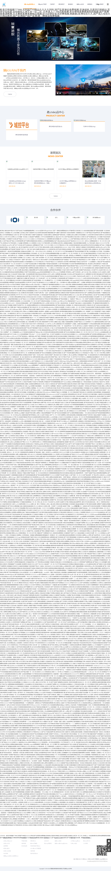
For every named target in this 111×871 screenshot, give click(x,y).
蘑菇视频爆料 (28, 466)
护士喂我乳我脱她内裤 (104, 399)
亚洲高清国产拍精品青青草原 (59, 491)
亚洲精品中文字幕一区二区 (60, 650)
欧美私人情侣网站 (97, 667)
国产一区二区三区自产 (61, 667)
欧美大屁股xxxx (46, 795)
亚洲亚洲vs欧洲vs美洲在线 (36, 385)
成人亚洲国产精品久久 (10, 321)
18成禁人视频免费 (47, 861)
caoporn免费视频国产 (33, 410)
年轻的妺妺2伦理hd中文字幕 (15, 845)
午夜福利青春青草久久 (17, 745)
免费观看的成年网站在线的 (20, 853)
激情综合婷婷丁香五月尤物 (13, 679)
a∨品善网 (66, 861)
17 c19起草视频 (44, 435)
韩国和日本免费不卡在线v (10, 737)
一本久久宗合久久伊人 (40, 296)
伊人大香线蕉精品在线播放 (23, 538)
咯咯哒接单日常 (56, 532)
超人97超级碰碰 (43, 594)
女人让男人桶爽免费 (93, 812)
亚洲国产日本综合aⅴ (54, 778)
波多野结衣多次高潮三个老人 (86, 445)
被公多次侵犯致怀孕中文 (12, 625)
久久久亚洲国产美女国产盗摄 (60, 520)
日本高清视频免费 (16, 561)
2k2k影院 (7, 667)
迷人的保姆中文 (71, 847)
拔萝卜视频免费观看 (77, 611)
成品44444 (58, 281)
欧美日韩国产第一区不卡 (94, 302)
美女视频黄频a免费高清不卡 (89, 743)
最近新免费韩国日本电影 (94, 656)
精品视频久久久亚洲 (14, 501)
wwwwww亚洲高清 (87, 584)
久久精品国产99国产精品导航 (89, 300)
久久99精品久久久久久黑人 (28, 727)
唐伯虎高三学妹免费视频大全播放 (43, 640)
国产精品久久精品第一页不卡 (100, 706)
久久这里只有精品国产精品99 (39, 826)
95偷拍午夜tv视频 (78, 420)
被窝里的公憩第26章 (68, 631)
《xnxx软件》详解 (48, 617)
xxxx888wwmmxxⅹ (5, 530)
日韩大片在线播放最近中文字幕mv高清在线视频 (29, 524)
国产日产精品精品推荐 (82, 723)
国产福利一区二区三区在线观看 (82, 312)
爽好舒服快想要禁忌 (91, 298)
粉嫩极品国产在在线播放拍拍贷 (67, 720)
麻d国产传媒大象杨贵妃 (23, 412)
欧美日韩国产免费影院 (48, 362)
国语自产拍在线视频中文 (11, 762)
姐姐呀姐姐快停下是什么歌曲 (68, 789)
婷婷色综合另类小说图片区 (63, 776)
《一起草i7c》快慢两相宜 (18, 453)
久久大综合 (67, 592)
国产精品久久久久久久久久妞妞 (25, 283)
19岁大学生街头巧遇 (66, 410)
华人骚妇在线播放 (54, 480)
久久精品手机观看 (26, 426)
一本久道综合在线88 (89, 457)
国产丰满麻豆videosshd (37, 602)
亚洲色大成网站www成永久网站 (15, 824)
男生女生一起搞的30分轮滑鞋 (15, 470)
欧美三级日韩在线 (93, 785)
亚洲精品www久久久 (14, 395)
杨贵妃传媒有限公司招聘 (87, 650)
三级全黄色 (26, 789)
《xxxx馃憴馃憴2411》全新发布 (79, 551)
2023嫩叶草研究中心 (12, 774)
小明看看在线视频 (47, 486)
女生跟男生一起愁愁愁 (17, 847)
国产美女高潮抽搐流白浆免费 (40, 778)
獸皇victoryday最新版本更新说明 (95, 586)
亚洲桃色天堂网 (93, 729)
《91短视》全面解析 (91, 861)
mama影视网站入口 (103, 416)
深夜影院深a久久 (4, 563)
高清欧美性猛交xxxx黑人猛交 (88, 383)
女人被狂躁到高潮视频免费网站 (96, 600)
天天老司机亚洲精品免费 (42, 484)
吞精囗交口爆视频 (83, 600)
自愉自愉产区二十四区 (23, 662)
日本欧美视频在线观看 (87, 640)
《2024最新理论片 (11, 358)
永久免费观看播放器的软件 (65, 354)
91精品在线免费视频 (68, 567)
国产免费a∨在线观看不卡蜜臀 (32, 841)
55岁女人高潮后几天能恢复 (91, 472)
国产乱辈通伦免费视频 (96, 379)
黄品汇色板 (47, 573)
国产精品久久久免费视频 (75, 538)
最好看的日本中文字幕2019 (10, 331)
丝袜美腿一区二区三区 (95, 594)
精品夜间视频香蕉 (10, 654)
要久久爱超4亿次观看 (38, 476)
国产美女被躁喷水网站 (10, 700)
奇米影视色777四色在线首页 (30, 586)
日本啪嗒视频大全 (31, 437)
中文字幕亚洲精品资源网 (80, 812)
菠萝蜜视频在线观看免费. (97, 381)
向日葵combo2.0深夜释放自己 (95, 754)
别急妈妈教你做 (12, 698)
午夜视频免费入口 (106, 321)
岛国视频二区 (69, 350)
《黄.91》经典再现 (101, 546)
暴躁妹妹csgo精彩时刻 (9, 534)
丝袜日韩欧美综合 (68, 528)
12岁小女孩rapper (13, 354)
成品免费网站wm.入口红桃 (43, 389)
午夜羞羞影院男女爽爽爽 (26, 497)
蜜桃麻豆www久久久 (59, 733)
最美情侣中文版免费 (35, 838)
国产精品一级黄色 (40, 424)
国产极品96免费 (31, 354)
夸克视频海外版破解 (102, 714)
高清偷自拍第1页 (18, 389)
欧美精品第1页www (51, 859)
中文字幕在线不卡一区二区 (68, 787)
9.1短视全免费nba (47, 279)
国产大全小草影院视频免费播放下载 (65, 482)
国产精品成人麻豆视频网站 (53, 540)
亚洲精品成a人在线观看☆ (16, 687)
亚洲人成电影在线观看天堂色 (99, 312)
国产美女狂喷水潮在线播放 (48, 838)
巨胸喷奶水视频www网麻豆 (16, 807)
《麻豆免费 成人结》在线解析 (15, 300)
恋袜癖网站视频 (57, 310)
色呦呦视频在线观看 (16, 520)
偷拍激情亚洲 (93, 399)
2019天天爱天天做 (23, 706)
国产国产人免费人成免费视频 (21, 838)
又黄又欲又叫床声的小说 (60, 559)
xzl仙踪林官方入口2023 (60, 700)
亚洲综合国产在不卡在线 (9, 379)
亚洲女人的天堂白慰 (32, 855)
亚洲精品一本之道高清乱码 (12, 439)
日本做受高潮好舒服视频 (57, 658)
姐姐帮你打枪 (24, 588)
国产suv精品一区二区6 (80, 416)
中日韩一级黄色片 (76, 292)
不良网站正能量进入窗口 (56, 638)
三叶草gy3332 (100, 466)
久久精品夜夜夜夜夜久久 (57, 853)
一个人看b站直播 (91, 712)
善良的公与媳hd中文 (99, 426)
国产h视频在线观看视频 (69, 677)
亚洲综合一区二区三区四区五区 (28, 480)
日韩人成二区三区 (42, 546)
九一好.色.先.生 (105, 462)
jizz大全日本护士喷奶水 (92, 652)
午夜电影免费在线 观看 (77, 702)
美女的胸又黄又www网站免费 (11, 441)
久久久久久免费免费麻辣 (35, 482)
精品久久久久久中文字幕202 (75, 814)
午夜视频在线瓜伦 (62, 834)
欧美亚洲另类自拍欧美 (93, 323)
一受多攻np (71, 812)
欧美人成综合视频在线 (89, 569)
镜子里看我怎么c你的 (39, 629)
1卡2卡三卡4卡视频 (57, 565)
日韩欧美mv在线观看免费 (37, 762)
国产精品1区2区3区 (100, 511)
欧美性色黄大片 (98, 422)
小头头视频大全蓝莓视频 (9, 412)
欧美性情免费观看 (82, 617)
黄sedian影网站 (73, 399)
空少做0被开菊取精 (22, 462)
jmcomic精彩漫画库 (83, 594)
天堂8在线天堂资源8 (20, 749)
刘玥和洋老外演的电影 (22, 420)
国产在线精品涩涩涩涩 (8, 636)
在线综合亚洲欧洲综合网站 (52, 408)
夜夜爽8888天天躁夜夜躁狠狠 (99, 859)
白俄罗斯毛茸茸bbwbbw (59, 830)
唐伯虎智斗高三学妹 (78, 354)
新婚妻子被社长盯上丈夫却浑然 (73, 486)
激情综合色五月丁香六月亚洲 (27, 723)
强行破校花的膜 (79, 482)
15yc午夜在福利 (91, 288)
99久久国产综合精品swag (69, 389)
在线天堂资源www (34, 652)
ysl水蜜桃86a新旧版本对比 (64, 542)
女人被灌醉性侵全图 (36, 617)
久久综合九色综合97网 (96, 631)
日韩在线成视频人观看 (82, 441)
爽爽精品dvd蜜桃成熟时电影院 (88, 718)
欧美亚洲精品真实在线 (51, 538)
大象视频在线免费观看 (80, 754)
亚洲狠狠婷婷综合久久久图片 (30, 735)
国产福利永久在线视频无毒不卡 (66, 832)
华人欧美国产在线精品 (100, 453)
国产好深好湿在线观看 (94, 551)
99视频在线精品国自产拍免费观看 (11, 809)
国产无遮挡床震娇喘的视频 (38, 526)
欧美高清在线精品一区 (43, 816)
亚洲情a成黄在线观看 (76, 776)
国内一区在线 (36, 399)
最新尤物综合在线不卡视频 (45, 404)
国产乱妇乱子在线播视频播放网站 (25, 275)
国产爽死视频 (7, 598)
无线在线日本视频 (45, 638)
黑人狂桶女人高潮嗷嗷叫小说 (63, 797)
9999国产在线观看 (74, 859)
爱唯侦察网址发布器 (19, 341)
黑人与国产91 (17, 435)
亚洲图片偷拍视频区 (36, 430)
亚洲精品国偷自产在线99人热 (57, 300)
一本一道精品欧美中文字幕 (89, 534)
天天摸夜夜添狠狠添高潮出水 (25, 752)
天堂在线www (22, 464)
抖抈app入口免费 (49, 870)
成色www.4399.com (11, 381)
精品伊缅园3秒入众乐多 (6, 387)
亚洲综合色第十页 (47, 785)
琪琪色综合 (10, 370)
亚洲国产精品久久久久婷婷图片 (82, 366)
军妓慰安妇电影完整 (46, 851)
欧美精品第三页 (94, 615)
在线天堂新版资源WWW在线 (27, 764)
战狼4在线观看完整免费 (33, 669)
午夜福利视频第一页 (28, 590)
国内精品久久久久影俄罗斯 (67, 652)
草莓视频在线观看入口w (48, 499)
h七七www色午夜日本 (76, 412)
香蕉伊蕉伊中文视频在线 (63, 654)
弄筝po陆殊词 (52, 627)
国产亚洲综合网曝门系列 (65, 803)
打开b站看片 (29, 555)
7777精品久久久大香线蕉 (103, 534)
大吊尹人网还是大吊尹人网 (80, 867)
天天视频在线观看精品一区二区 (28, 546)
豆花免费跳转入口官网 (95, 627)
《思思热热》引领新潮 (34, 420)
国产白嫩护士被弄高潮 (60, 277)
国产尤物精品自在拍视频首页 (8, 832)
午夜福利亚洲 (41, 408)
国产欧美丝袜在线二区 (90, 447)
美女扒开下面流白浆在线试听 (103, 791)
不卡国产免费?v (11, 671)
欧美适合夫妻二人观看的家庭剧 (78, 406)
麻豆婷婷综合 (25, 385)
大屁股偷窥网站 (69, 366)
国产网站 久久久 (24, 486)
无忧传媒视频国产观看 (64, 464)
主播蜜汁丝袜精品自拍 (94, 646)
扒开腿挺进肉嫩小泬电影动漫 (71, 687)
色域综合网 (66, 758)
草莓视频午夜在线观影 (47, 381)
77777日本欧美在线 (59, 364)
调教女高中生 (23, 638)
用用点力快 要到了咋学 (92, 435)
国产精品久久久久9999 (46, 818)
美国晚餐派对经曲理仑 (27, 809)
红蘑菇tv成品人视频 (59, 366)
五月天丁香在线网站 (18, 841)
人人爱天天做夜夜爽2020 (54, 621)
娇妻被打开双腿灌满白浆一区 (102, 604)
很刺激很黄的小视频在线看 (45, 310)
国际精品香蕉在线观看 (57, 377)
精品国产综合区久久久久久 (29, 472)
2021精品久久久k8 (28, 629)
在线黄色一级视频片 (90, 797)
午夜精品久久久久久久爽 (22, 652)
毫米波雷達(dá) (34, 250)
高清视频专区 (3, 551)
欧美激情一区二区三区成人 (46, 302)
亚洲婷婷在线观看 (17, 569)
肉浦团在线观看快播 (104, 408)
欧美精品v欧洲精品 (57, 528)
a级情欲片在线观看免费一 (85, 830)
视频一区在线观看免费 (28, 319)
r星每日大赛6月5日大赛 (80, 598)
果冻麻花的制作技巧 (102, 679)
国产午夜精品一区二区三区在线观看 (83, 393)
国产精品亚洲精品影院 (102, 455)
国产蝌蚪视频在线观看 (81, 741)
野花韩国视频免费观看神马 (93, 462)
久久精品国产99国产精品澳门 (69, 857)
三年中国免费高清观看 (62, 710)
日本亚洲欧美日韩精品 (36, 700)
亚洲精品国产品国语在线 (28, 820)
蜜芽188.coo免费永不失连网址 (88, 625)
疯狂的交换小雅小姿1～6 (39, 466)
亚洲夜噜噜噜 (48, 812)
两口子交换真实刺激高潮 (96, 687)
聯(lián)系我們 (87, 234)
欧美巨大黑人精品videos (9, 600)
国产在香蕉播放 (84, 627)
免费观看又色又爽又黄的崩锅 (94, 319)
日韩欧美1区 (89, 350)
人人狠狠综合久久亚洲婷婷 (15, 590)
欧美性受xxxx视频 (13, 851)
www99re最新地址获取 (90, 609)
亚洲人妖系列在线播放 (19, 366)
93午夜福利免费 (94, 582)
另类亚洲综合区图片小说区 (85, 805)
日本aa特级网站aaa (72, 870)
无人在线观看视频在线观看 (77, 758)
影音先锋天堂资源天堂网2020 (96, 279)
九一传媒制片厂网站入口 (74, 343)
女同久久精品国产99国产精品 (13, 526)
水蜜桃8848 (49, 642)
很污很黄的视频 (103, 733)
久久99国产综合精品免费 (29, 308)
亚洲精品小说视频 (95, 331)
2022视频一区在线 (22, 281)
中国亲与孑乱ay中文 (56, 696)
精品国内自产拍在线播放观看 (60, 683)
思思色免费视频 (14, 764)
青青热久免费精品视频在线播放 (13, 789)
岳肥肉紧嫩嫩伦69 (41, 470)
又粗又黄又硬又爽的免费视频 (42, 590)
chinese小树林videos (39, 449)
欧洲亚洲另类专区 (79, 337)
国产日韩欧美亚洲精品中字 (28, 712)
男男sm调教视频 (68, 867)
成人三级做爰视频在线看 (69, 526)
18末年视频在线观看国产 (88, 346)
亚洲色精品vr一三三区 (18, 733)
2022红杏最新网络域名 (43, 582)
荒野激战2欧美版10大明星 (54, 660)
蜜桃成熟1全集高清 (75, 679)
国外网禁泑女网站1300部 (53, 370)
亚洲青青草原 (41, 642)
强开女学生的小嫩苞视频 (31, 515)
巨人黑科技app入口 (44, 644)
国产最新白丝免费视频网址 (103, 662)
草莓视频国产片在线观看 (14, 609)
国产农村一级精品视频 (11, 493)
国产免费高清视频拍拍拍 (30, 285)
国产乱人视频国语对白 (68, 584)
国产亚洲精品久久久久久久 (73, 323)
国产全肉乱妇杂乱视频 (100, 350)
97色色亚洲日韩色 (84, 687)
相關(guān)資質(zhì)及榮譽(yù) (10, 252)
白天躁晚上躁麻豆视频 (95, 613)
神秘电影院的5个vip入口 (74, 346)
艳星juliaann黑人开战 (31, 329)
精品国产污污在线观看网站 (14, 472)
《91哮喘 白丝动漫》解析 (101, 636)
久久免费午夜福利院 (29, 300)
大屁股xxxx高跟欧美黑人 (90, 588)
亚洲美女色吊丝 (26, 594)
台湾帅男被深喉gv (93, 783)
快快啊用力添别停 (26, 609)
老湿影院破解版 (37, 809)
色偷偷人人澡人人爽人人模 (76, 818)
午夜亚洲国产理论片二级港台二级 (37, 611)
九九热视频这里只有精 (47, 733)
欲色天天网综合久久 (22, 791)
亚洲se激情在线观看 (52, 335)
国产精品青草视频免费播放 (23, 298)
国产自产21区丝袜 (17, 290)
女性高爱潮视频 (77, 706)
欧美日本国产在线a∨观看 (13, 509)
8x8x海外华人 (100, 843)
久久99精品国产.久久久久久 (46, 360)
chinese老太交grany (9, 619)
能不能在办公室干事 (33, 698)
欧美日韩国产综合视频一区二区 (84, 737)
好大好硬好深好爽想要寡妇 (82, 631)
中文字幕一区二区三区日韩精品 (34, 464)
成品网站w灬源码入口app (8, 522)
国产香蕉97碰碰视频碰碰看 (50, 832)
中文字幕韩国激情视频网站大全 (78, 449)
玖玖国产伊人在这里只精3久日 (100, 314)
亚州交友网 (5, 511)
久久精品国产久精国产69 (74, 731)
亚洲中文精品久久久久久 (23, 704)
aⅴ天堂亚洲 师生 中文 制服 (82, 414)
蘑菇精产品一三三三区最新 (54, 325)
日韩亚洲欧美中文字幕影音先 (31, 776)
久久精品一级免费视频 (94, 495)
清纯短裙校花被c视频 (57, 809)
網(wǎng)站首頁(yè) (29, 4)
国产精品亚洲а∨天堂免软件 (43, 631)
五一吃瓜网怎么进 (85, 381)
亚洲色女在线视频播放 (28, 335)
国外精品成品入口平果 (10, 462)
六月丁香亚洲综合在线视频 (41, 607)
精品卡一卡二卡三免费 (36, 362)
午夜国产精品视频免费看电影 (16, 747)
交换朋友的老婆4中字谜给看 (34, 600)
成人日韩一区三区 (103, 538)
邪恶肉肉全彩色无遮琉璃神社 (19, 375)
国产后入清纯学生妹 (74, 503)
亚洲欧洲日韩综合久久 (67, 865)
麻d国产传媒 (74, 348)
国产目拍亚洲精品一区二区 (38, 325)
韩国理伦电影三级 (33, 310)
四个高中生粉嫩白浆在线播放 (43, 820)
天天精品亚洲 (102, 358)
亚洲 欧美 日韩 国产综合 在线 (35, 418)
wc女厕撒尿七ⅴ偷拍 (94, 306)
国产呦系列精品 (75, 283)
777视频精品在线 (105, 337)
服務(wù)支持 (80, 4)
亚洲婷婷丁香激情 (20, 329)
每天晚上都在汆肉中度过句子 (8, 275)
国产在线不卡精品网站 (37, 834)
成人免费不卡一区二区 (66, 298)
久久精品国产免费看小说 (80, 567)
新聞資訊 (89, 4)
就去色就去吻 (37, 478)
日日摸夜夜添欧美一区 (29, 495)
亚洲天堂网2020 (8, 720)
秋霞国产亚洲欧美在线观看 (97, 352)
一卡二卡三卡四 (46, 623)
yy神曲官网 (43, 410)
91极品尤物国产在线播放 (99, 459)
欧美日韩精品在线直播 (65, 725)
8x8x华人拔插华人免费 (104, 317)
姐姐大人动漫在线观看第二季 (86, 348)
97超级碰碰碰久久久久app (13, 582)
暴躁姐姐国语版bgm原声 (48, 375)
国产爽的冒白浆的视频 (40, 675)
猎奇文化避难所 (92, 843)
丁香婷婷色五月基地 (51, 472)
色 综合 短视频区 (94, 433)
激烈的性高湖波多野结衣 (83, 389)
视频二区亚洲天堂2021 (89, 662)
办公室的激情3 (27, 602)
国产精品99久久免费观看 (50, 464)
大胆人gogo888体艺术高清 (77, 325)
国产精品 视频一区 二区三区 (28, 716)
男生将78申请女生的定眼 (63, 433)
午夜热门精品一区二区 (44, 331)
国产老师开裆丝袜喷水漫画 (63, 428)
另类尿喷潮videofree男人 (38, 522)
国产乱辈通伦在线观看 (42, 314)
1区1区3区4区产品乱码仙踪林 (12, 559)
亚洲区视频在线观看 (98, 592)
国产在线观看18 (56, 379)
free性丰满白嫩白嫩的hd (17, 673)
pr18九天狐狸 (16, 567)
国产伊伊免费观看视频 (54, 426)
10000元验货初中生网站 (29, 470)
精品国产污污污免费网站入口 (78, 861)
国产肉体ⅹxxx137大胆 (91, 364)
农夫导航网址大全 (44, 783)
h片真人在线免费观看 (21, 783)
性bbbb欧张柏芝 (103, 770)
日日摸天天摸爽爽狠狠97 (92, 629)
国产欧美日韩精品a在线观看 (64, 294)
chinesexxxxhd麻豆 (50, 455)
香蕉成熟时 (83, 418)
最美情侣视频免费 (80, 832)
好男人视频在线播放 (90, 787)
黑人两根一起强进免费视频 (23, 718)
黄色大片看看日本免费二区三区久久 (16, 575)
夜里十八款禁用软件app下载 (96, 310)
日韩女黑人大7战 (48, 372)
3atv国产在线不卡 (58, 453)
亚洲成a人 (37, 737)
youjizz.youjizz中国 (40, 596)
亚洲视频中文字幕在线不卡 (53, 410)
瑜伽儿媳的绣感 (78, 865)
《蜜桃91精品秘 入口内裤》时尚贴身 (22, 702)
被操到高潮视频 (23, 611)
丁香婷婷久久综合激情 (48, 867)
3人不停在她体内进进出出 (31, 592)
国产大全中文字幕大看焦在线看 (40, 292)
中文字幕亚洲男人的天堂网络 (49, 288)
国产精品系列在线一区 (36, 772)
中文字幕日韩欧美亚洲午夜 (75, 849)
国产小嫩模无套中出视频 (20, 323)
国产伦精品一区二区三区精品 (79, 644)
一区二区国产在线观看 (88, 343)
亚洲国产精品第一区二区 (42, 300)
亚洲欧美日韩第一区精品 (31, 797)
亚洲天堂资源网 (73, 727)
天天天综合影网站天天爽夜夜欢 (13, 776)
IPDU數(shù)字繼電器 (35, 245)
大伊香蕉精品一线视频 (28, 580)
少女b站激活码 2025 (70, 613)
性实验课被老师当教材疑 (18, 488)
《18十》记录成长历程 (99, 756)
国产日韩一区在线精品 (36, 781)
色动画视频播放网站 (71, 774)
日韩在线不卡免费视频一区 (37, 455)
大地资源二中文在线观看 (57, 505)
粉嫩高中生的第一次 (41, 354)
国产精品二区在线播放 (104, 389)
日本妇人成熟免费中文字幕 (62, 694)
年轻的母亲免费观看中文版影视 (57, 824)
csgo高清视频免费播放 (97, 468)
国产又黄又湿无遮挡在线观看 (42, 696)
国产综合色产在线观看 (82, 696)
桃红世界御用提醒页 (100, 745)
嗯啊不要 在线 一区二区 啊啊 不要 (50, 789)
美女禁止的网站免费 (24, 694)
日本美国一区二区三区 (79, 298)
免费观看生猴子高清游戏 (56, 582)
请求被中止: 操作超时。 (61, 841)
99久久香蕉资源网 (16, 542)
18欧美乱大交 (56, 524)
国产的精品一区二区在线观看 (38, 681)
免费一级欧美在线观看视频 (63, 555)
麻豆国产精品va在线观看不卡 (100, 575)
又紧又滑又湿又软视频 (20, 437)
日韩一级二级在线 (85, 530)
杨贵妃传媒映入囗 (93, 781)
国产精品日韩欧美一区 (60, 636)
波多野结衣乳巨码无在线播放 (91, 290)
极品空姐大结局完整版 (101, 851)
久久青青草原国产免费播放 (18, 667)
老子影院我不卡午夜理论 (45, 845)
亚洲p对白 (23, 501)
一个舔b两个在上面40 (77, 662)
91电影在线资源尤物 (21, 507)
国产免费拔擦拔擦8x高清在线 (84, 633)
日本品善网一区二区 (98, 341)
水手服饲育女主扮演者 (74, 275)
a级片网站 (30, 853)
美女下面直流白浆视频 (39, 752)
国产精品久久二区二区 (9, 420)
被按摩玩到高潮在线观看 (38, 538)
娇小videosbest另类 (80, 652)
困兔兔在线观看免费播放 (17, 317)
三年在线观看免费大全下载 (15, 714)
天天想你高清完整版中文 (100, 691)
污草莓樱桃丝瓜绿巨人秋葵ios (89, 679)
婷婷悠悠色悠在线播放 (31, 331)
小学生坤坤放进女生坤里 (25, 689)
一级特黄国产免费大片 (72, 575)
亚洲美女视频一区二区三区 (24, 451)
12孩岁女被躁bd (7, 828)
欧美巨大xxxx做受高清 (52, 497)
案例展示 (70, 4)
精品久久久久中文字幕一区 (28, 395)
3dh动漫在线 (7, 673)
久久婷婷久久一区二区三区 (53, 571)
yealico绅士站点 (32, 656)
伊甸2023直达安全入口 (83, 770)
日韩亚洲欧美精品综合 (90, 466)
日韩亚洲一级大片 (71, 783)
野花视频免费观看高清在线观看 (60, 534)
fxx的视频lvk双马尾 (23, 822)
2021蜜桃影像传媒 (11, 662)
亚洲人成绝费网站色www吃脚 (38, 540)
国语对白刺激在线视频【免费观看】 (33, 714)
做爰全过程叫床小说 (55, 633)
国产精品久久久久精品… (95, 528)
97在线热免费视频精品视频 (52, 298)
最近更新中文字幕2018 (96, 530)
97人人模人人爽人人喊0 (63, 675)
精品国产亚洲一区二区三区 (24, 573)
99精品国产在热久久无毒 (61, 447)
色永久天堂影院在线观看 (92, 497)
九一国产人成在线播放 (23, 760)
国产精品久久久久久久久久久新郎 (67, 321)
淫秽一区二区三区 (24, 849)
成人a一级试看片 (33, 658)
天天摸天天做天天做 (102, 298)
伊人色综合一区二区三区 (78, 462)
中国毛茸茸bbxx (88, 611)
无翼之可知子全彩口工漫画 (63, 745)
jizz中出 (65, 346)
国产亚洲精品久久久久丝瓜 (30, 404)
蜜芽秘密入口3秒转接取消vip (54, 526)
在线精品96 (92, 801)
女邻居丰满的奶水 (65, 596)
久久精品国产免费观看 (33, 281)
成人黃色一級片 (24, 803)
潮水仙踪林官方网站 (89, 590)
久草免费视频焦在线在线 (58, 600)
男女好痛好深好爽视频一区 (7, 816)
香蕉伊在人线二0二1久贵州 (86, 559)
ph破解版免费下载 (70, 863)
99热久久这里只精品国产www (62, 602)
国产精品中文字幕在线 (70, 638)
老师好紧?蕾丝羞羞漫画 (23, 455)
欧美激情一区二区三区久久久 (86, 764)
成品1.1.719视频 (41, 329)
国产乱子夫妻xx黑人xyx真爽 (97, 847)
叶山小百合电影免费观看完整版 (75, 791)
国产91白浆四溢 (78, 480)
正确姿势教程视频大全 (14, 343)
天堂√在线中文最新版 (49, 555)
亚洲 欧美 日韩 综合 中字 (30, 687)
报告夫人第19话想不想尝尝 (77, 592)
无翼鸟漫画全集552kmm (15, 683)
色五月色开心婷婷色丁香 (89, 486)
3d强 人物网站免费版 (5, 656)
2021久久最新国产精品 (63, 807)
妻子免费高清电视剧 (73, 418)
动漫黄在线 (25, 683)
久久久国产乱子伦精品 (11, 364)
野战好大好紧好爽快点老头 (34, 358)
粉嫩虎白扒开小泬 (82, 843)
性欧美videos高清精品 (43, 656)
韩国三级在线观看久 (9, 310)
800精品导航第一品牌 (57, 669)
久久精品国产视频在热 (23, 700)
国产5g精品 (63, 408)
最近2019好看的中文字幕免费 (101, 836)
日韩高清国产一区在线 (58, 495)
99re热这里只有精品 (69, 752)
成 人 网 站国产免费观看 (90, 391)
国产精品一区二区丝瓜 (62, 743)
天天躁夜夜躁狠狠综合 (76, 453)
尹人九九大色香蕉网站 (64, 333)
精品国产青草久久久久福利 (86, 739)
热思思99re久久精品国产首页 (18, 648)
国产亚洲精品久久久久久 (63, 627)
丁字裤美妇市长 (30, 534)
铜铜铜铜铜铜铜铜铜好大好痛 (14, 629)
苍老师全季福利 (101, 818)
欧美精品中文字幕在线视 (59, 557)
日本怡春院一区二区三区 (37, 298)
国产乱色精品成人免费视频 (30, 290)
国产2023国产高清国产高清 (100, 845)
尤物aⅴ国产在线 (104, 331)
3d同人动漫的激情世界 (10, 758)
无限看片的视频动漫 (101, 464)
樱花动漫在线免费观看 (69, 580)
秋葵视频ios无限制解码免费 (39, 702)
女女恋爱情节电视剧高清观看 (39, 708)
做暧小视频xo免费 (38, 725)
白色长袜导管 (82, 671)
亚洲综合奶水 (29, 488)
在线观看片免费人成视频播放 (32, 836)
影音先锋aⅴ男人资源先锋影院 (32, 807)
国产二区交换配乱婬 (101, 383)
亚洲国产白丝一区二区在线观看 (101, 474)
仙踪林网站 (70, 766)
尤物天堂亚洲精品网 (8, 428)
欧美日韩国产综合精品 (13, 642)
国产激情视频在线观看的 (53, 329)
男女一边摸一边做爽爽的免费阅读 (51, 337)
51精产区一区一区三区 (53, 422)
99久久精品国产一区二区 (47, 609)
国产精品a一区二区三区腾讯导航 (9, 805)
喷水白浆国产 (44, 304)
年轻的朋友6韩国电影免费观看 (32, 414)
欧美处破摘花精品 (28, 422)
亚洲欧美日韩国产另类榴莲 (86, 636)
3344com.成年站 (4, 476)
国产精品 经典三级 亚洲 (100, 445)
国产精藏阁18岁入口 (29, 631)
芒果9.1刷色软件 (86, 706)
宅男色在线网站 (73, 474)
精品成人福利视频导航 (58, 486)
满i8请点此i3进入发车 (29, 768)
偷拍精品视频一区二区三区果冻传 (53, 445)
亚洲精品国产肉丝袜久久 (60, 704)
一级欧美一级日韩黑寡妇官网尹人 (72, 565)
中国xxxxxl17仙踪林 (64, 478)
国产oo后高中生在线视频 (71, 828)
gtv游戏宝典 (96, 573)
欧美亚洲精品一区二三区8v (28, 383)
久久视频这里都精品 (5, 453)
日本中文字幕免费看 (19, 553)
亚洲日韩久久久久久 (30, 619)
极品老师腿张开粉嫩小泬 (44, 565)
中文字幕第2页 (102, 762)
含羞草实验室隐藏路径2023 (34, 814)
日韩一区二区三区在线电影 (7, 544)
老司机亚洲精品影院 (8, 360)
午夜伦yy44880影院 (47, 524)
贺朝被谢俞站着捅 (16, 449)
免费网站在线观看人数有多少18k (37, 312)
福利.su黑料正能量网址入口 (48, 807)
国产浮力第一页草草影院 (97, 283)
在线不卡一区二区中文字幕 (93, 321)
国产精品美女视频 (16, 445)
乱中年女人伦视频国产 (10, 451)
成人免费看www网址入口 (31, 857)
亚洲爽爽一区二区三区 (77, 573)
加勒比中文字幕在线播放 (76, 387)
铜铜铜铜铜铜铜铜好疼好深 (56, 517)
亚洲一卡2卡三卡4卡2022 (14, 820)
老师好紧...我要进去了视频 (18, 517)
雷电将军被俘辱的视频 (82, 526)
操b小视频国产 (43, 760)
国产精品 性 (18, 816)
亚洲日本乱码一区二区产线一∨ (25, 596)
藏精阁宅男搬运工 (88, 849)
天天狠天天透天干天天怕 (37, 321)
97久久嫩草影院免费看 (98, 366)
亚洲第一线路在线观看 (68, 712)
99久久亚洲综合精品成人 (96, 621)
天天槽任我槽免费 (21, 855)
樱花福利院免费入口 (71, 801)
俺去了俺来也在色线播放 (20, 352)
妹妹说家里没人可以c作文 (17, 505)
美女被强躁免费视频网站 (101, 372)
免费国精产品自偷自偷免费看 (17, 327)
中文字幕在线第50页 (67, 642)
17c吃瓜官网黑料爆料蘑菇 (72, 853)
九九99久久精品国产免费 (100, 424)
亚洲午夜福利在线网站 (87, 766)
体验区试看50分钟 (49, 714)
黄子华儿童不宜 (26, 435)
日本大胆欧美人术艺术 (74, 491)
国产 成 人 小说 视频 (59, 327)
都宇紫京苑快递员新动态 (92, 619)
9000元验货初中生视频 (75, 785)
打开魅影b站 (15, 418)
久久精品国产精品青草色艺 (100, 584)
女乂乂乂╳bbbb (66, 292)
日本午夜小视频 (35, 578)
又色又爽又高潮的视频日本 (70, 809)
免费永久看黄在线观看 (55, 723)
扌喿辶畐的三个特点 (67, 312)
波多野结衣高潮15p (26, 830)
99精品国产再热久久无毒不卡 (95, 598)
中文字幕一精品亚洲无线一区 (62, 348)
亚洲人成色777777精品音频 (73, 404)
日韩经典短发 (40, 368)
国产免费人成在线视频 (73, 851)
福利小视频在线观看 (42, 627)
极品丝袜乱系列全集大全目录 (80, 493)
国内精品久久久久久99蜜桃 (46, 327)
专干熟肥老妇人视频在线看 (97, 478)
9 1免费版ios (64, 723)
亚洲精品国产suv (59, 553)
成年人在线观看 (6, 836)
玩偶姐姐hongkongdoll (32, 474)
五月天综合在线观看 (67, 435)
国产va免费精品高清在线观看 (92, 337)
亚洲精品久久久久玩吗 (32, 453)
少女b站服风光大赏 (29, 729)
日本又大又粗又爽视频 (27, 439)
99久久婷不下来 (36, 609)
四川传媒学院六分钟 (26, 292)
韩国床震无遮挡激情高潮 (42, 677)
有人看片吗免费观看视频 (17, 836)
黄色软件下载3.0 (72, 511)
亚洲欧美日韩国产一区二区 (51, 476)
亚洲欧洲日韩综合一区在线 (76, 807)
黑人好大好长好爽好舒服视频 (38, 691)
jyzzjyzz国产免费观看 (93, 567)
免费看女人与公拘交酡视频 (12, 478)
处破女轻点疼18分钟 (15, 426)
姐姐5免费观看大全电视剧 (17, 563)
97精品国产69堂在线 (90, 855)
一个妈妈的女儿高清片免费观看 (72, 714)
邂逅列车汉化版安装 (41, 391)
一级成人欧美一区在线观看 (68, 484)
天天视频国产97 (99, 689)
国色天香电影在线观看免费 (20, 503)
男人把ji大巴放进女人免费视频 (42, 853)
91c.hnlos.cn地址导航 (65, 329)
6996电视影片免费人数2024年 (79, 563)
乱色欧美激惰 (11, 708)
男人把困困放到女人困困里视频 (95, 596)
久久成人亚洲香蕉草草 (39, 859)
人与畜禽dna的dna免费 (71, 279)
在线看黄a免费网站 (16, 557)
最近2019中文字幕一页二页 (43, 727)
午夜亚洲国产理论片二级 (91, 488)
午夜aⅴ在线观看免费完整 (103, 741)
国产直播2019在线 (101, 609)
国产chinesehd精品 (66, 426)
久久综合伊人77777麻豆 (54, 393)
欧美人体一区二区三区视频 (9, 795)
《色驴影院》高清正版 (18, 797)
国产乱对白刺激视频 (69, 377)
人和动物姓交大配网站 (15, 580)
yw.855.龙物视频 (59, 867)
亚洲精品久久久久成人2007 (68, 633)
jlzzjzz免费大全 (66, 691)
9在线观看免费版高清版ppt (57, 749)
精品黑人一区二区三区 (36, 654)
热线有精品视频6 (16, 828)
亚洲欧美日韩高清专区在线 (78, 629)
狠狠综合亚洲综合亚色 (14, 716)
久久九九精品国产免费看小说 (51, 729)
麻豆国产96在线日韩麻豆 (101, 499)
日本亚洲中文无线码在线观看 (23, 325)
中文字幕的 (34, 441)
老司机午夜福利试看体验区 (65, 335)
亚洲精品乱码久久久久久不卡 (71, 718)
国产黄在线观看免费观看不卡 (43, 520)
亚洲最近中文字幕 (33, 644)
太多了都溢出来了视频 (104, 783)
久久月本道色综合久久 (40, 283)
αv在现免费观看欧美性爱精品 (94, 571)
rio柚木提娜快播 (99, 764)
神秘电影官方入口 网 (73, 559)
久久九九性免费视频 (104, 385)
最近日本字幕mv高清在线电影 (24, 468)
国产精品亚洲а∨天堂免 (41, 393)
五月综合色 (64, 731)
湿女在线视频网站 (77, 356)
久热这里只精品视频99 (11, 754)
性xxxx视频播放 (87, 401)
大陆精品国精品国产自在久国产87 (63, 488)
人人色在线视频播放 (55, 441)
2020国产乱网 (37, 337)
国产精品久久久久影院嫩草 (100, 607)
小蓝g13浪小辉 (101, 544)
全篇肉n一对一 (100, 335)
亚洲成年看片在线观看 (89, 814)
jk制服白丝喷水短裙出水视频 (91, 329)
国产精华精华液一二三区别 (49, 814)
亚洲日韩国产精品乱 (77, 542)
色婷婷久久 (5, 714)
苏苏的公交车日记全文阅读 (40, 416)
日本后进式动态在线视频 (68, 379)
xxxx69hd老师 (26, 623)
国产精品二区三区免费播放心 (101, 681)
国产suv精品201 (56, 865)
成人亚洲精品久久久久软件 (76, 472)
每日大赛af (44, 420)
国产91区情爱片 (56, 857)
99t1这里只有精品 (40, 333)
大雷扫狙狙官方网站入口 (85, 575)
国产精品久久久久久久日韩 (60, 511)
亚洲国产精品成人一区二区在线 (86, 553)
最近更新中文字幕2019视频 (75, 685)
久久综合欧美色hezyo (100, 513)
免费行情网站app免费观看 (79, 665)
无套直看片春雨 (17, 665)
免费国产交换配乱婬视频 (103, 549)
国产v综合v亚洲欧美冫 (58, 820)
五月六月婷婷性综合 (12, 689)
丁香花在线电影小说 (88, 426)
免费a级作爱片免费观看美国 (85, 710)
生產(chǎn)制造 (7, 247)
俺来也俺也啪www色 (72, 830)
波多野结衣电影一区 (104, 729)
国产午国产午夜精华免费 (97, 809)
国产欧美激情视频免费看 (102, 457)
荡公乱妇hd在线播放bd (92, 665)
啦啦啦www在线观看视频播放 (46, 285)
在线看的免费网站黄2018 (33, 350)
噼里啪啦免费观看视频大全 (28, 509)
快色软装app (78, 584)
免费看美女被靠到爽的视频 (99, 727)
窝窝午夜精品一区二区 (102, 553)
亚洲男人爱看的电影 (95, 704)
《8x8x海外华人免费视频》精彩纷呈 (52, 430)
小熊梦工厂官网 (55, 573)
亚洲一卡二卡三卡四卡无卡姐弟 (72, 362)
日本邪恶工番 (52, 604)
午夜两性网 (64, 524)
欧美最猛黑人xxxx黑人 (18, 466)
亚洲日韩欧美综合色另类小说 (11, 725)
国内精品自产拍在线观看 (66, 416)
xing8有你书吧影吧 (54, 356)
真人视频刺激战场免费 (30, 389)
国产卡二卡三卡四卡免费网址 (58, 459)
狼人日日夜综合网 (46, 377)
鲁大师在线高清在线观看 (101, 346)
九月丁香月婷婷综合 (98, 838)
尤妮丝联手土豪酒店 (22, 650)
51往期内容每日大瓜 (56, 331)
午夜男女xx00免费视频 (44, 592)
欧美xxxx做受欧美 (21, 671)
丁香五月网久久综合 (82, 677)
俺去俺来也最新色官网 (55, 435)
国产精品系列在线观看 (8, 783)
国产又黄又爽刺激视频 (70, 582)
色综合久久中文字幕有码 (40, 665)
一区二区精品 (9, 304)
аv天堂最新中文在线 (10, 283)
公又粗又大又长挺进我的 (64, 462)
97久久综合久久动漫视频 (95, 867)
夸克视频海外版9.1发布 (93, 795)
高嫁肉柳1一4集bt (58, 718)
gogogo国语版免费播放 (100, 559)
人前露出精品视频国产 (82, 368)
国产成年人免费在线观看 (13, 646)
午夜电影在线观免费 (51, 308)
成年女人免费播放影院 (91, 285)
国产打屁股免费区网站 (36, 348)
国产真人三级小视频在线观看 (47, 743)
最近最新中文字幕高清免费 (84, 484)
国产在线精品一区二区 (13, 739)
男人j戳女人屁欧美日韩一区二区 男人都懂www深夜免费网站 (57, 414)
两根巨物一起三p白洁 (30, 511)
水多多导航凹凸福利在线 (59, 648)
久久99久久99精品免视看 (71, 553)
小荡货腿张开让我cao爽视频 (9, 863)
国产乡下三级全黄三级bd (17, 414)
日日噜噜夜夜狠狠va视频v (21, 428)
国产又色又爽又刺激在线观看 (44, 557)
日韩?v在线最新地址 (88, 683)
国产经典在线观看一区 (99, 275)
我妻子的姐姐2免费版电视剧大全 (41, 451)
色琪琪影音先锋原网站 (9, 499)
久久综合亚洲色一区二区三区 (54, 687)
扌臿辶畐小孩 (60, 752)
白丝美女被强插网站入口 (65, 708)
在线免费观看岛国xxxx (14, 368)
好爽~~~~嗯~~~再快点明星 (49, 588)
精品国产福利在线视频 (46, 698)
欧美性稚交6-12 (95, 822)
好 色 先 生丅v (87, 702)
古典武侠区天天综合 (91, 416)
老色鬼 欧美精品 (10, 812)
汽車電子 (52, 4)
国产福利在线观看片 (74, 604)
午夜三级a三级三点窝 (11, 596)
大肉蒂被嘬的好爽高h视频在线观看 (77, 656)
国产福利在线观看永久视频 (72, 658)
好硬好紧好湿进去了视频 (10, 675)
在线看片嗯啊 (14, 770)
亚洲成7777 (3, 509)
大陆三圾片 (30, 294)
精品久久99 (66, 453)
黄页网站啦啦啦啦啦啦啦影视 (85, 476)
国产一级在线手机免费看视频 (12, 296)
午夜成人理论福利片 (53, 416)
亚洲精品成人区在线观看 (28, 561)
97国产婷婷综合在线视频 (102, 865)
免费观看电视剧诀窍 (38, 573)
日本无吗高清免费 (65, 412)
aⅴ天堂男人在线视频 (5, 702)
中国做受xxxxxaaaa (69, 716)
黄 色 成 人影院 (5, 793)
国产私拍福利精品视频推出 (81, 621)
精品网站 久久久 (86, 565)
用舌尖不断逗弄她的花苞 (85, 853)
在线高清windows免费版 (17, 515)
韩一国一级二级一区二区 (78, 619)
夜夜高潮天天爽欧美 (55, 805)
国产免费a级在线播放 (88, 499)
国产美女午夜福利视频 (67, 393)
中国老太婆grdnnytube (20, 474)
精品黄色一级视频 (44, 356)
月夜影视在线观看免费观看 (103, 542)
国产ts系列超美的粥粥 (99, 333)
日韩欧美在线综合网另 (80, 350)
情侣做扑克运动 (80, 787)
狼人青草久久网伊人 (82, 623)
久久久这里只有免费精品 (17, 865)
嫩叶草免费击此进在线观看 (92, 758)
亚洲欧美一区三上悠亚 (56, 580)
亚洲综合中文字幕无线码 (10, 288)
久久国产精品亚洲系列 (48, 667)
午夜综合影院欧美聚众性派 (23, 708)
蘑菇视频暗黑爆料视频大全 (76, 391)
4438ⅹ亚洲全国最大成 (6, 743)
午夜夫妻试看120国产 (18, 598)
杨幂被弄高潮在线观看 (101, 348)
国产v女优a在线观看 (100, 650)
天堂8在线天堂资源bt (89, 428)
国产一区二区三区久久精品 (34, 528)
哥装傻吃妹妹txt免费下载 (39, 447)
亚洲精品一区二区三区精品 (45, 559)
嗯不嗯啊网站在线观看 (89, 865)
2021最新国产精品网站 (59, 640)
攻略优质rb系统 (59, 362)
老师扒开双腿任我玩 (34, 706)
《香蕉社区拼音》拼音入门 (41, 563)
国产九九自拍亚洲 (62, 439)
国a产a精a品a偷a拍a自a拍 (61, 285)
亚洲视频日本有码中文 (13, 611)
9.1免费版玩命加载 (41, 383)
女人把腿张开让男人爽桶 (52, 449)
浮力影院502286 (45, 749)
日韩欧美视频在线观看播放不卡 (26, 770)
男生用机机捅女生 (29, 563)
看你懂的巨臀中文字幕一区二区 (49, 720)
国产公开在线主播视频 (56, 451)
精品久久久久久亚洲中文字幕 (54, 691)
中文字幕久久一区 (28, 859)
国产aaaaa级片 (33, 636)
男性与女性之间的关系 (32, 553)
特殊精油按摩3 (36, 766)
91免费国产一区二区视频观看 (11, 377)
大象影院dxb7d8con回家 (24, 787)
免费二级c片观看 (8, 352)
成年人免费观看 (56, 319)
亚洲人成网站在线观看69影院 (54, 522)
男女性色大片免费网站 (19, 370)
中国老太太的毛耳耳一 (82, 306)
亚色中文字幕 (6, 445)
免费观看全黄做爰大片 (97, 522)
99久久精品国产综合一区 (45, 379)
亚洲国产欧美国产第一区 (19, 350)
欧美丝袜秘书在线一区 (19, 565)
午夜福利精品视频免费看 (78, 797)
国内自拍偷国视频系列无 (46, 718)
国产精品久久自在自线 (10, 650)
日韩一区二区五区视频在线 (7, 325)
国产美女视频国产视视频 (83, 515)
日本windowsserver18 (51, 439)
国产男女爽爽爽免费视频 (37, 812)
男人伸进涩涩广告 (64, 474)
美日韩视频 (77, 640)
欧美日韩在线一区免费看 (100, 640)
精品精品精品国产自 (103, 743)
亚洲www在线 (12, 752)
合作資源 (5, 250)
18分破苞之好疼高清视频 (96, 789)
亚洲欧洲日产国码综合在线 (78, 675)
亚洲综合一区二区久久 (6, 677)
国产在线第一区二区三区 (6, 785)
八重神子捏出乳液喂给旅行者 (24, 522)
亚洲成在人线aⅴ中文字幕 (46, 673)
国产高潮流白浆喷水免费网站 (62, 586)
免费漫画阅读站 (99, 801)
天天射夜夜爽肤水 (22, 528)
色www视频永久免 (45, 766)
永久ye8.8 (11, 348)
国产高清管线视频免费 (29, 520)
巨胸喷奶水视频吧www (50, 542)
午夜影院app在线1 (38, 488)
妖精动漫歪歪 (36, 468)
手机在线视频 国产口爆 (39, 739)
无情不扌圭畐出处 (64, 449)
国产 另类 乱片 (23, 418)
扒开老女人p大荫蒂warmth (96, 526)
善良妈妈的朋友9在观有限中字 (36, 503)
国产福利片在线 (41, 472)
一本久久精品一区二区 (47, 836)
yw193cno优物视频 (54, 656)
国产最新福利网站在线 (28, 696)
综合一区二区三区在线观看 (83, 509)
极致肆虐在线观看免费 (57, 590)
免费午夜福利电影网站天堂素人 (35, 756)
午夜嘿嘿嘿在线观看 (49, 801)
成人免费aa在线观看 (70, 327)
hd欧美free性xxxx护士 (101, 292)
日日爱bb (99, 824)
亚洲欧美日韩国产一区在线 (23, 812)
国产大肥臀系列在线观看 (13, 346)
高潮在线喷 (13, 855)
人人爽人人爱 (106, 675)
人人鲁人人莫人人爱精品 (49, 822)
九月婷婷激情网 (19, 285)
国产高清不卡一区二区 (50, 834)
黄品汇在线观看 (76, 294)
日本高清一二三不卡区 (42, 723)
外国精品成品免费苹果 (75, 546)
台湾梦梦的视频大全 (76, 426)
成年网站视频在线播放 (66, 356)
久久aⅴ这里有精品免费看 (82, 379)
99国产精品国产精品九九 (100, 849)
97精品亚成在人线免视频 (60, 617)
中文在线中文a (52, 546)
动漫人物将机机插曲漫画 (26, 551)
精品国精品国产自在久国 (17, 615)
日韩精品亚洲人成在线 (94, 441)
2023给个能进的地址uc (75, 650)
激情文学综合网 (14, 638)
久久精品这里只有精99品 (82, 331)
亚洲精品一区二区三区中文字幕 (80, 778)
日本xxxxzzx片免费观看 (59, 317)
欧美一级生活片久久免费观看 (60, 418)
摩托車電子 (62, 4)
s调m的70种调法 (21, 536)
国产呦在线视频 (63, 343)
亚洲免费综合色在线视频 (26, 739)
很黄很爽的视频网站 (101, 517)
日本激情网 (14, 455)
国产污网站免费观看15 (40, 646)
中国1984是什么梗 (11, 640)
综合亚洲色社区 (44, 517)
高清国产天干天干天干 (91, 501)
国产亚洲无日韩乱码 (76, 333)
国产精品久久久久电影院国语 (16, 731)
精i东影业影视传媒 (87, 333)
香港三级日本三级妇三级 (8, 801)
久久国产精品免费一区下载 (88, 520)
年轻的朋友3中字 (26, 526)
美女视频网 (98, 482)
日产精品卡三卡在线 (23, 364)
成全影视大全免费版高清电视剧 (74, 824)
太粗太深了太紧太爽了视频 (70, 445)
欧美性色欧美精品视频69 (22, 406)
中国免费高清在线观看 (21, 310)
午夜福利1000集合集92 (56, 607)
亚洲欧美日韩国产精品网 (67, 337)
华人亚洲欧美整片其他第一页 (31, 633)
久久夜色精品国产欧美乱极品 (47, 339)
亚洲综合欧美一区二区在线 (98, 524)
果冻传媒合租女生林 (104, 433)
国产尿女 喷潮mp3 (55, 689)
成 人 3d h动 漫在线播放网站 (16, 511)
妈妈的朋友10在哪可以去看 (15, 491)
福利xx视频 (83, 408)
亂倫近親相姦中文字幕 (82, 549)
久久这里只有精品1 (44, 459)
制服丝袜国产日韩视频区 (96, 778)
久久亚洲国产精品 (68, 673)
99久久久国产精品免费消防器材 (13, 633)
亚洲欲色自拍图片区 (15, 696)
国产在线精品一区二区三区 (20, 387)
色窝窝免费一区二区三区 (101, 505)
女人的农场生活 (81, 544)
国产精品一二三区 (6, 569)
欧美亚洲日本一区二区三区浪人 (58, 341)
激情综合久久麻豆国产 (11, 843)
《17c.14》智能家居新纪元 (98, 669)
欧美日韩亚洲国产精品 (23, 781)
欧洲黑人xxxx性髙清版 (51, 462)
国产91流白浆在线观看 (22, 644)
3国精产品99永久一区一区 (59, 358)
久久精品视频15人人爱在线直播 (39, 824)
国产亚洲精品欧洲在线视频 (76, 447)
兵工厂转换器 (87, 480)
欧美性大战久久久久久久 (26, 725)
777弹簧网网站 (17, 385)
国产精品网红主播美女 (33, 638)
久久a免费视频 (6, 855)
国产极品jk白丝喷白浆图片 (73, 358)
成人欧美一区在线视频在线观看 (89, 358)
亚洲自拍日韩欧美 (96, 698)
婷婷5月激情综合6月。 (45, 735)
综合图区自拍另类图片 (87, 372)
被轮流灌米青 (5, 484)
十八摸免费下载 (77, 451)
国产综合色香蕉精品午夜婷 (20, 482)
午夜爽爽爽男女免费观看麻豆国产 (76, 700)
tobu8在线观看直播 (46, 774)
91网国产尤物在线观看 (89, 464)
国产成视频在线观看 (10, 791)
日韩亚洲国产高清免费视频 (83, 720)
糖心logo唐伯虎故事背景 (78, 855)
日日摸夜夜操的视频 (87, 845)
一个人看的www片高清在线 (54, 312)
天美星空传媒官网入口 (94, 617)
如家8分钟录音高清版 (62, 503)
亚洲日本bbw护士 (85, 283)
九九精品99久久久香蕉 (60, 791)
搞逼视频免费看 (88, 573)
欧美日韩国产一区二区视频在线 (101, 830)
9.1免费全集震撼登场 (40, 370)
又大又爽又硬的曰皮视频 (12, 416)
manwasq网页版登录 (91, 544)
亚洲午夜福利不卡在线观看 (26, 571)
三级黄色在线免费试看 (75, 689)
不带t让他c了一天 (33, 379)
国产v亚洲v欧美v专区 (57, 631)
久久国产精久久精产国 (54, 731)
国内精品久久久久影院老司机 (48, 294)
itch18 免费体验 (32, 758)
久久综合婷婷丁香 (20, 710)
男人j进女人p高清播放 (14, 486)
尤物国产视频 (32, 650)
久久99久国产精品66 (41, 770)
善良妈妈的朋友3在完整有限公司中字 (10, 339)
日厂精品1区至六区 (103, 300)
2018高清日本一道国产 (19, 304)
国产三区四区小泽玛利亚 (66, 646)
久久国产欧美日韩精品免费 (22, 691)
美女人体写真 (56, 706)
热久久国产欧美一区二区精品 (44, 511)
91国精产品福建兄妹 (36, 279)
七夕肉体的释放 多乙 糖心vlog (22, 430)
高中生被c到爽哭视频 (23, 795)
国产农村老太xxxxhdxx (82, 613)
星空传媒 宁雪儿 (93, 770)
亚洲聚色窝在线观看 (33, 397)
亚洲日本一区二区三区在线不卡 (13, 308)
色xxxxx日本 (99, 362)
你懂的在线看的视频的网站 (15, 422)
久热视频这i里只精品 (63, 472)
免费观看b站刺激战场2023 (11, 337)
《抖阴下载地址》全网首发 (69, 522)
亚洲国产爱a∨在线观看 (33, 575)
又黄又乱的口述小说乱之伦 (62, 826)
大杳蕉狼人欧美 (43, 731)
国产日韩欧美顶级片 (82, 783)
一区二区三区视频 (92, 768)
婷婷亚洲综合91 (41, 687)
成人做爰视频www (90, 700)
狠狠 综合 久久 (86, 478)
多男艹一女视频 (81, 327)
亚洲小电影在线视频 (56, 795)
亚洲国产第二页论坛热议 (56, 544)
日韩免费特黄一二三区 (25, 766)
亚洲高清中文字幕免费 (15, 335)
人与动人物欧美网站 (104, 323)
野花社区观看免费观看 (45, 683)
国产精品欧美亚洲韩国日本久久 (62, 662)
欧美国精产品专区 (93, 406)
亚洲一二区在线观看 (39, 571)
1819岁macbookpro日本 (100, 555)
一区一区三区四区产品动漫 (82, 352)
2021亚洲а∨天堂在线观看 (43, 341)
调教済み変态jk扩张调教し (88, 841)
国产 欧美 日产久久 (57, 758)
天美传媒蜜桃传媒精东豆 (74, 524)
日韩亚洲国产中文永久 (73, 636)
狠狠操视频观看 (86, 602)
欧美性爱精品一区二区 (63, 859)
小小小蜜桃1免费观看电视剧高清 (67, 561)
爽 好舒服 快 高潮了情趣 (77, 428)
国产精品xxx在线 (35, 435)
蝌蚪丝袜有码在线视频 (84, 809)
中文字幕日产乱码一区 (66, 401)
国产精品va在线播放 (99, 370)
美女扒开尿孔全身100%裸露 (33, 671)
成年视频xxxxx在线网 (32, 648)
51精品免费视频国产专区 (47, 457)
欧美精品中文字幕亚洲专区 (15, 870)
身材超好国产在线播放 (53, 646)
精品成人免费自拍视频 (31, 565)
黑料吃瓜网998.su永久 (89, 387)
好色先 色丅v (94, 507)
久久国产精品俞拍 (21, 600)
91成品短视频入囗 (81, 578)
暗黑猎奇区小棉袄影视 (54, 493)
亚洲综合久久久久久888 (74, 468)
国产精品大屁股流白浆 (81, 712)
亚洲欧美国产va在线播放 (8, 468)
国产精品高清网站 (54, 563)
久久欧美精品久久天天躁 (34, 375)
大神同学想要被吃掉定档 (102, 590)
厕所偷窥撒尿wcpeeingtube (9, 393)
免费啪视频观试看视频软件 (41, 580)
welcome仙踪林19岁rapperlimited (44, 275)
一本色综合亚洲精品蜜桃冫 (22, 348)
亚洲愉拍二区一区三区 (81, 377)
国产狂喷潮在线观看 (92, 385)
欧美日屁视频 (7, 803)
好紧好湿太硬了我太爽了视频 (12, 834)
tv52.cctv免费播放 (13, 766)
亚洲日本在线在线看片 (41, 768)
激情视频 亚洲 (29, 544)
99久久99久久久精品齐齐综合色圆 (30, 339)
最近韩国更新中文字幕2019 (45, 453)
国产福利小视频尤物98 (52, 681)
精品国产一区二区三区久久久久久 (20, 530)
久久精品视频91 (74, 443)
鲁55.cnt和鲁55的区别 (48, 348)
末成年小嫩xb (89, 675)
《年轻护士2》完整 (51, 675)
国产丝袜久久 (96, 503)
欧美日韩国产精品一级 (54, 401)
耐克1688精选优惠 (34, 760)
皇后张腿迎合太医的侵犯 (8, 406)
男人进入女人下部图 (55, 816)
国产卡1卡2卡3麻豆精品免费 (98, 565)
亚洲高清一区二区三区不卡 (54, 296)
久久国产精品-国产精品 (8, 285)
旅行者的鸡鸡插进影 (29, 799)
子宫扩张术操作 (51, 383)
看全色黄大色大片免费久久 (61, 399)
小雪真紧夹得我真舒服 (89, 776)
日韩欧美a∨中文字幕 (72, 360)
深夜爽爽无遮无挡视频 (53, 283)
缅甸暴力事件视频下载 (52, 466)
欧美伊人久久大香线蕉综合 (44, 716)
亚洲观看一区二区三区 (94, 735)
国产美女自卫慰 (47, 772)
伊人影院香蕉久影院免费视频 (93, 437)
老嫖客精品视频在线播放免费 (56, 613)
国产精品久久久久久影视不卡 (10, 787)
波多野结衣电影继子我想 (69, 430)
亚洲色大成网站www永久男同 (43, 534)
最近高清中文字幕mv (37, 830)
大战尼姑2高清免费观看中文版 (38, 754)
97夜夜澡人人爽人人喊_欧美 (54, 470)
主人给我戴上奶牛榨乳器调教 (19, 410)
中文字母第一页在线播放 (102, 296)
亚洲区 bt (26, 847)
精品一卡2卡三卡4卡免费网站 (46, 553)
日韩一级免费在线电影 (95, 774)
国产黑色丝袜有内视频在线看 (79, 302)
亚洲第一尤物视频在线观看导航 (30, 828)
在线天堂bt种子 (73, 671)
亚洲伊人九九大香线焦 (13, 571)
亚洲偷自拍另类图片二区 (27, 296)
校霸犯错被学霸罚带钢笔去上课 (30, 459)
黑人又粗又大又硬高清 (49, 428)
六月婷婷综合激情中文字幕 (33, 710)
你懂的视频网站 (45, 544)
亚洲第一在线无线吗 (56, 619)
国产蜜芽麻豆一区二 (25, 441)
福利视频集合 (77, 766)
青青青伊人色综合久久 (78, 501)
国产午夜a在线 (30, 393)
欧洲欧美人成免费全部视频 (29, 816)
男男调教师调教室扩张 (79, 335)
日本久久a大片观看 (64, 497)
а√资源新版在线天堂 (59, 863)
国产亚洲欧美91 (25, 861)
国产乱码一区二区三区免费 (14, 314)
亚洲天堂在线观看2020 (69, 669)
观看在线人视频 (73, 710)
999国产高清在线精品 (30, 317)
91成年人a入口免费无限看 (18, 549)
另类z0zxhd (44, 621)
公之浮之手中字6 (83, 310)
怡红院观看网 (34, 594)
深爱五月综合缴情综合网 (91, 826)
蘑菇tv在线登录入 (43, 474)
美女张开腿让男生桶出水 (74, 760)
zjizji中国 (2, 507)
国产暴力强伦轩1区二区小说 (35, 352)
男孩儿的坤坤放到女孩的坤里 (75, 704)
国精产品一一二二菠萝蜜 (72, 768)
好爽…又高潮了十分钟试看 (55, 551)
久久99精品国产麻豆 (22, 312)
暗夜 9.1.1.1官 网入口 (57, 716)
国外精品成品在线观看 (34, 851)
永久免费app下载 (16, 594)
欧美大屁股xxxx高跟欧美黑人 (64, 611)
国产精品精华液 (46, 600)
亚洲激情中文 (94, 389)
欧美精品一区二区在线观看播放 (58, 799)
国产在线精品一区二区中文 (68, 304)
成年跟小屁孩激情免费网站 (101, 739)
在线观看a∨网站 (27, 476)
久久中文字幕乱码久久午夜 (61, 290)
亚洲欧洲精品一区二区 (6, 397)
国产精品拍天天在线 (95, 430)
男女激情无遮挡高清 (75, 478)
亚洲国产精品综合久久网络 (16, 799)
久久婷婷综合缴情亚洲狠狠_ (52, 424)
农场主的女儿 (89, 375)
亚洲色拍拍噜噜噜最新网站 (47, 350)
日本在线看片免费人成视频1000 (90, 294)
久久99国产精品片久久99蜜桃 (8, 401)
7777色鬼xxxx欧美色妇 (59, 845)
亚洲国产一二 (50, 826)
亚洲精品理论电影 (46, 671)
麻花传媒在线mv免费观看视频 (62, 302)
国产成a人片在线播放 (37, 801)
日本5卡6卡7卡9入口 (93, 377)
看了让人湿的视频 (51, 752)
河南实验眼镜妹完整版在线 (15, 613)
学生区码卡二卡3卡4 (61, 685)
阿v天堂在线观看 (97, 611)
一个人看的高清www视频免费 (88, 658)
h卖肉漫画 (86, 325)
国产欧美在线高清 (6, 797)
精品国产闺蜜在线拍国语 (90, 793)
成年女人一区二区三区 (13, 497)
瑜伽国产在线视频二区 (19, 302)
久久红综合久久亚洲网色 (50, 847)
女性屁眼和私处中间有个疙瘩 (46, 797)
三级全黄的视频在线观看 (79, 288)
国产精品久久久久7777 (35, 588)
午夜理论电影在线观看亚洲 (46, 586)
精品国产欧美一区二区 (29, 741)
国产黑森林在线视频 (49, 385)
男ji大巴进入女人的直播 (16, 540)
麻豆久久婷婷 (71, 352)
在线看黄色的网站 (69, 781)
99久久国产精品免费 (67, 281)
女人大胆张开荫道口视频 (98, 638)
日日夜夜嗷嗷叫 (28, 306)
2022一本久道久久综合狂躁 (77, 375)
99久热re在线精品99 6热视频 (77, 497)
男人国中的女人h (79, 370)
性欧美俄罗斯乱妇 (104, 615)
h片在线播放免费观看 (103, 694)
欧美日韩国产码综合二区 (82, 752)
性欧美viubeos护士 (7, 290)
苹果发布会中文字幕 (52, 708)
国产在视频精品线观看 (39, 439)
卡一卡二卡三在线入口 (69, 470)
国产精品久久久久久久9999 (85, 857)
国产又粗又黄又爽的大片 (49, 654)
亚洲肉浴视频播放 (89, 482)
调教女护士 (91, 745)
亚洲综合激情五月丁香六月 (48, 710)
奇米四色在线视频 (89, 791)
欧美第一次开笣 (30, 370)
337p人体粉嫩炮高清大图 (25, 778)
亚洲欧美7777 (3, 731)
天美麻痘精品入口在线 (73, 381)
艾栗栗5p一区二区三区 (103, 797)
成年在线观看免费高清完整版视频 (45, 625)
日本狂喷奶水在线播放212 (66, 729)
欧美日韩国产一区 (104, 435)
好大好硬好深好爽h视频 (9, 704)
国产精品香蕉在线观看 (19, 621)
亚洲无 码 (9, 584)
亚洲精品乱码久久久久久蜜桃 (38, 849)
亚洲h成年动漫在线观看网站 (54, 770)
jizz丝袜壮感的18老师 (11, 573)
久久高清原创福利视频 (76, 433)
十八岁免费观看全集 (60, 575)
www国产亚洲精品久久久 (36, 406)
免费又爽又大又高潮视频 (46, 364)
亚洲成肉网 (27, 824)
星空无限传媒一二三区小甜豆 (44, 395)
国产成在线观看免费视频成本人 (85, 511)
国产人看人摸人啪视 (38, 542)
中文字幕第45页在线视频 (69, 770)
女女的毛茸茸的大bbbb (46, 530)
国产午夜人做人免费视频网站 (44, 509)
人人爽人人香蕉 (31, 660)
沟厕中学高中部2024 (36, 623)
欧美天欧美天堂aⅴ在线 (9, 408)
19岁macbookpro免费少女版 (15, 602)
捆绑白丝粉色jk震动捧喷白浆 (44, 532)
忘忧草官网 (96, 853)
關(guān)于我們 (42, 4)
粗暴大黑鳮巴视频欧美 (12, 822)
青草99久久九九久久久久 (8, 538)
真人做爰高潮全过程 (78, 642)
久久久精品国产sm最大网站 (62, 625)
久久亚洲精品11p (102, 578)
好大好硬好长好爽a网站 (14, 383)
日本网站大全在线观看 (71, 698)
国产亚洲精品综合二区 (93, 281)
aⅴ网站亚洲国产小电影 (36, 863)
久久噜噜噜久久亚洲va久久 (97, 540)
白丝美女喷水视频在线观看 (74, 834)
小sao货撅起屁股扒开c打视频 (67, 507)
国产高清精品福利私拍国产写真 (21, 372)
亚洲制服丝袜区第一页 (60, 836)
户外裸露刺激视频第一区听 (83, 749)
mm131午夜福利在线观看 (26, 377)
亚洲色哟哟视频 (59, 781)
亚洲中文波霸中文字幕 (62, 546)
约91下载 (38, 495)
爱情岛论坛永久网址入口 (89, 685)
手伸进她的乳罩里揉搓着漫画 (58, 783)
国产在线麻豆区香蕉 (78, 488)
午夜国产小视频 (101, 685)
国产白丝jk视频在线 (26, 559)
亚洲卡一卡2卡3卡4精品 (45, 615)
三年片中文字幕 (41, 758)
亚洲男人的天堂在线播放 (62, 499)
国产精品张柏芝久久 (82, 304)
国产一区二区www (88, 838)
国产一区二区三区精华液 (49, 323)
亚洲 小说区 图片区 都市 (73, 836)
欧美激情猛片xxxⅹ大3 (65, 735)
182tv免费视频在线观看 (86, 836)
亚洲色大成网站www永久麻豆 (20, 658)
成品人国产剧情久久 (96, 660)
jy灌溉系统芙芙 (97, 747)
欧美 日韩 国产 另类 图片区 (81, 439)
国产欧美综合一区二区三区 (72, 530)
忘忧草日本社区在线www (87, 604)
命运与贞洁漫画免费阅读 (15, 399)
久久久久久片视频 (63, 538)
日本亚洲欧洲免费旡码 (55, 304)
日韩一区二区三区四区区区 (46, 515)
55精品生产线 (32, 627)
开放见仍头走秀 (81, 321)
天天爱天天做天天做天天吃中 (28, 368)
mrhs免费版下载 (13, 464)
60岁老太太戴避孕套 (33, 818)
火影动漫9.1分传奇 (98, 375)
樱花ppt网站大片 (23, 391)
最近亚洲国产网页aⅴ (28, 424)
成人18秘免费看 (30, 366)
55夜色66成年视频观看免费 (33, 720)
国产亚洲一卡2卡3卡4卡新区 (45, 290)
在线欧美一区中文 (48, 863)
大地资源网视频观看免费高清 (10, 818)
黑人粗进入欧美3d (69, 495)
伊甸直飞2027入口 (38, 555)
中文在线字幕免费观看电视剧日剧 (78, 308)
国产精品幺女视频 (34, 364)
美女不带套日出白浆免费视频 (12, 727)
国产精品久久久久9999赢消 (28, 343)
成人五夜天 (85, 785)
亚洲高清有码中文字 (59, 515)
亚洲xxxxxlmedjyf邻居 (40, 335)
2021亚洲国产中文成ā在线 (87, 536)
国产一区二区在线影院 (27, 478)
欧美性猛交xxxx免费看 (67, 540)
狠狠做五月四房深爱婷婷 (88, 292)
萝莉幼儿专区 (30, 507)
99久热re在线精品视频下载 (22, 681)
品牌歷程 (5, 242)
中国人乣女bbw (11, 710)
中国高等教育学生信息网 (62, 387)
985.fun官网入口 (12, 281)
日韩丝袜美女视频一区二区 (81, 729)
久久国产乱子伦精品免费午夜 (47, 776)
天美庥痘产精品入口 (56, 437)
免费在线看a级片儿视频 (9, 513)
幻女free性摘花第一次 (25, 617)
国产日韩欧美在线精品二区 (45, 346)
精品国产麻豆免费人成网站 (33, 457)
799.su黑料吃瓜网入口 (35, 486)
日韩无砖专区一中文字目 (45, 857)
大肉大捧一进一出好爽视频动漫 (38, 662)
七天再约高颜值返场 (56, 389)
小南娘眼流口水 (79, 277)
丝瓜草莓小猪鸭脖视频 (69, 306)
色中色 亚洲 (38, 366)
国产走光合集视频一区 (42, 712)
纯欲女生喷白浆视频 (82, 801)
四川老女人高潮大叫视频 (29, 870)
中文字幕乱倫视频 (67, 296)
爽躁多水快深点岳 (23, 627)
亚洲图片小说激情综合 (46, 706)
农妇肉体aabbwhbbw (48, 352)
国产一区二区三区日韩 (36, 861)
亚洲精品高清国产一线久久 (31, 615)
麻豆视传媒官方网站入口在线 (78, 596)
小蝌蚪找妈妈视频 (104, 472)
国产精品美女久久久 (22, 758)
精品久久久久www (53, 474)
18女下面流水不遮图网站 (73, 513)
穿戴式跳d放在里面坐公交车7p (43, 319)
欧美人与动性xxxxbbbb (48, 482)
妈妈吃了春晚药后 (89, 370)
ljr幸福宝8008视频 (58, 673)
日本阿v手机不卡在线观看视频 (23, 447)
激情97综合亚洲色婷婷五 (49, 501)
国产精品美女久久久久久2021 (76, 285)
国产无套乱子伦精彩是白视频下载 (75, 733)
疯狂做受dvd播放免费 (67, 660)
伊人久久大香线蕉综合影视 (21, 636)
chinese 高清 (86, 704)
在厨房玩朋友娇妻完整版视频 (45, 277)
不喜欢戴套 (39, 650)
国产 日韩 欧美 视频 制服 (47, 513)
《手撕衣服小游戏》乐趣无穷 (32, 505)
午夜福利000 (19, 408)
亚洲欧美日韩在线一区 (24, 762)
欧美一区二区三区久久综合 (15, 586)
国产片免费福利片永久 (46, 578)
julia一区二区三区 (96, 716)
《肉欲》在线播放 (90, 803)
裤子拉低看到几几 (23, 851)
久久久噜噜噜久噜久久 (24, 805)
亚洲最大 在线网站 (26, 834)
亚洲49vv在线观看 (52, 354)
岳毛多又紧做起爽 (49, 602)
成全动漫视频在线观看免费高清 (26, 774)
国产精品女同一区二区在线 (35, 323)
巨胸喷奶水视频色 (33, 356)
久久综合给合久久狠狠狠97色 (95, 644)
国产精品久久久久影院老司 (55, 306)
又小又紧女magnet (90, 335)
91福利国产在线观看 (58, 861)
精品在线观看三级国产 (76, 762)
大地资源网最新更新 (18, 743)
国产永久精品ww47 (64, 466)
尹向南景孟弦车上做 (88, 453)
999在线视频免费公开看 (29, 491)
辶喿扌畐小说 (84, 317)
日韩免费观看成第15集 (59, 737)
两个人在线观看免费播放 (59, 615)
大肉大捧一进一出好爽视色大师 (40, 689)
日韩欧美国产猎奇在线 (78, 437)
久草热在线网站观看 (94, 368)
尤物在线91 (101, 588)
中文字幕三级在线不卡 (11, 443)
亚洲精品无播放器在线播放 (76, 609)
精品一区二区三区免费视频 (23, 832)
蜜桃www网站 (105, 430)
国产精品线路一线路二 (39, 497)
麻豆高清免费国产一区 (64, 629)
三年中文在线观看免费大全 (47, 281)
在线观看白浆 (47, 418)
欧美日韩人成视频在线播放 (65, 288)
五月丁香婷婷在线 (38, 445)
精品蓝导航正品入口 (47, 700)
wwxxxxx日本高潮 (60, 801)
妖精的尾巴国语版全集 (27, 445)
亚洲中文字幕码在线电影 (20, 660)
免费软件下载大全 (57, 584)
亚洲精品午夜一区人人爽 (67, 571)
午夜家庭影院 (94, 799)
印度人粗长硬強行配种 (35, 822)
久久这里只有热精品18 (46, 737)
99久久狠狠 (11, 691)
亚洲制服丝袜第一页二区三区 (45, 636)
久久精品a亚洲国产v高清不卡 (51, 406)
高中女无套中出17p (87, 760)
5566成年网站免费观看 (60, 360)
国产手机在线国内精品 (13, 617)
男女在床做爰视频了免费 (74, 372)
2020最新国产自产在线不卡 (70, 594)
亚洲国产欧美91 (55, 598)
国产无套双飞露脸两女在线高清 (59, 727)
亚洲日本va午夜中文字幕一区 (78, 586)
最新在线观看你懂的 (36, 443)
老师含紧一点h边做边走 (17, 631)
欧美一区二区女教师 (22, 698)
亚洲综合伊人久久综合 (72, 557)
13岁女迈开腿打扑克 (26, 542)
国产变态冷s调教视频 (13, 551)
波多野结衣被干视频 (16, 859)
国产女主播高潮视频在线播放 (75, 457)
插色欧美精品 (38, 729)
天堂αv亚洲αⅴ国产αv (16, 532)
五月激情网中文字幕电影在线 (14, 604)
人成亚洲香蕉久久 (91, 671)
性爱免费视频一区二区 (67, 621)
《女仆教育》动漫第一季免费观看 (40, 805)
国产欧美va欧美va (70, 737)
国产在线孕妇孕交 (19, 619)
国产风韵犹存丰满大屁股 (68, 441)
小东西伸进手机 (15, 830)
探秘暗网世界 (65, 391)
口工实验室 (35, 559)
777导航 (38, 774)
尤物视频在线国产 (72, 617)
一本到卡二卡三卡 (21, 393)
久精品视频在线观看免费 (56, 677)
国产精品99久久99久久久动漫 (15, 495)
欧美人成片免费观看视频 (54, 420)
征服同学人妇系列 (48, 650)
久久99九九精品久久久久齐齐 (32, 598)
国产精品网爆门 (64, 689)
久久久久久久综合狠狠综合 (98, 557)
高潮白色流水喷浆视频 (62, 549)
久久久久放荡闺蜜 (30, 677)
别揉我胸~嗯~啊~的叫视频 (52, 596)
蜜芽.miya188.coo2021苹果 (68, 424)
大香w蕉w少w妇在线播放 (12, 723)
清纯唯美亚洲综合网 (80, 571)
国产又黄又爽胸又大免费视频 (97, 816)
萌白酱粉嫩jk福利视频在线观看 (81, 660)
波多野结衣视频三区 (57, 397)
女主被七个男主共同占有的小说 (43, 584)
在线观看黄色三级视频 (35, 387)
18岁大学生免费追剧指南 (84, 522)
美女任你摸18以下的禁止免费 (34, 501)
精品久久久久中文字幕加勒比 (39, 694)
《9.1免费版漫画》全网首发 (32, 747)
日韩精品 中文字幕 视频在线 (93, 648)
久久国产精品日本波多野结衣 (92, 277)
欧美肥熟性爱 (10, 756)
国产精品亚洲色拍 (60, 350)
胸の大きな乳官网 (96, 509)
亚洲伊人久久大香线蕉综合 (68, 816)
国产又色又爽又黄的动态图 (62, 375)
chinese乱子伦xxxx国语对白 (75, 683)
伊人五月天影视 (48, 704)
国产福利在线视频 (60, 383)
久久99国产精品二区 (40, 679)
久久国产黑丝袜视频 (62, 308)
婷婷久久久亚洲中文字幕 (37, 704)
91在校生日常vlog (67, 619)
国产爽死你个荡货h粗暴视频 (82, 507)
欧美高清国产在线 (10, 652)
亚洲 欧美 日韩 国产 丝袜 (11, 826)
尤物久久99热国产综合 (78, 708)
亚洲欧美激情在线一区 (91, 818)
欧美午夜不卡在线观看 (34, 513)
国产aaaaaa (100, 731)
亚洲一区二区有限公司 (89, 542)
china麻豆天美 (8, 658)
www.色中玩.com (49, 368)
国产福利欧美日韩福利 (101, 683)
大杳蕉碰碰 (86, 433)
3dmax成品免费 (97, 760)
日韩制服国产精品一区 (83, 399)
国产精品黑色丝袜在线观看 (87, 851)
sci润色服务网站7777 (98, 412)
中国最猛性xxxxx (100, 428)
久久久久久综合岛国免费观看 (61, 785)
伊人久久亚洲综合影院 (90, 824)
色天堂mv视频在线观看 (103, 658)
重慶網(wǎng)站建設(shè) (101, 255)
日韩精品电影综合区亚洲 (91, 354)
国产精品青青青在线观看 (17, 306)
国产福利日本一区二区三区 (11, 849)
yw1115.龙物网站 (7, 733)
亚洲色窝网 (71, 439)
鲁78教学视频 (93, 439)
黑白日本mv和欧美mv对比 (76, 588)
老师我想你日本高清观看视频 (93, 327)
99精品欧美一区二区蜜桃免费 (46, 791)
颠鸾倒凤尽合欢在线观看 (28, 679)
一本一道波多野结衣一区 (67, 370)
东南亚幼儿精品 (14, 480)
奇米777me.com (60, 838)
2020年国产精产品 (17, 584)
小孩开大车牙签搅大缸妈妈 (36, 803)
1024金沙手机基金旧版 (102, 841)
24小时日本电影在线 (92, 563)
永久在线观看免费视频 (23, 362)
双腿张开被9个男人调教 (32, 536)
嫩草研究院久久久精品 (84, 698)
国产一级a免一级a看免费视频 (80, 735)
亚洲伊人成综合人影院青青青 (92, 532)
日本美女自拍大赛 (31, 341)
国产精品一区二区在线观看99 (34, 667)
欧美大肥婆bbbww (48, 830)
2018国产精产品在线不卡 (27, 646)
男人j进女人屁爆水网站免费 (89, 731)
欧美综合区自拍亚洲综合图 (54, 567)
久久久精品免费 (46, 809)
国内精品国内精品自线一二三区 (82, 716)
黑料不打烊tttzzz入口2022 (33, 749)
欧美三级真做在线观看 (67, 706)
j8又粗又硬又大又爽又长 (79, 281)
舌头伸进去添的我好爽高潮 (43, 491)
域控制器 (32, 247)
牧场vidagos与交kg (65, 406)
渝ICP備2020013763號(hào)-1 (81, 255)
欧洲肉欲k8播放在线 (69, 517)
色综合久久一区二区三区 (84, 727)
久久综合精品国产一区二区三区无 (9, 391)
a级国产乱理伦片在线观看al (53, 754)
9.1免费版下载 (70, 640)
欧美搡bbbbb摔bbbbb (101, 486)
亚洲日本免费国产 (53, 741)
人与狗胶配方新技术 (84, 557)
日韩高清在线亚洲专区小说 (13, 712)
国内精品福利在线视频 (97, 720)
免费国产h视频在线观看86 (60, 851)
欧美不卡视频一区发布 (79, 803)
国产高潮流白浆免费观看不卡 (90, 451)
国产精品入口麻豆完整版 (82, 615)
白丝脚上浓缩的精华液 (56, 292)
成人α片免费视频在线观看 (99, 702)
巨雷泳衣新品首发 (86, 468)
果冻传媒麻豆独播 (5, 648)
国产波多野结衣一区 (97, 580)
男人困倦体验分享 (59, 368)
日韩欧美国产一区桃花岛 (97, 515)
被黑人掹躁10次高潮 (102, 768)
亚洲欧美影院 (89, 592)
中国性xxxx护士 (54, 855)
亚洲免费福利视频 (75, 625)
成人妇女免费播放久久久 (45, 793)
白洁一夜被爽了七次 (88, 356)
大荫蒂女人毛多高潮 (70, 749)
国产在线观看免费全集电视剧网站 (61, 772)
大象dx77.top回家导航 (27, 665)
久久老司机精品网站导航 (60, 372)
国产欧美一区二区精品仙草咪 (26, 737)
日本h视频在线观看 (76, 602)
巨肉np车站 (18, 459)
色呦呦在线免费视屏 (77, 329)
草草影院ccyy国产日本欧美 (73, 317)
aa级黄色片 (50, 662)
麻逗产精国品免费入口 (103, 447)
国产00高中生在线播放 (6, 665)
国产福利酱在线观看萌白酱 (57, 828)
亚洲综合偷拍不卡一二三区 (66, 480)
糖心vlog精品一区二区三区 (86, 443)
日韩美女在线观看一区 (61, 352)
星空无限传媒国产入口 (44, 658)
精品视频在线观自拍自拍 (39, 745)
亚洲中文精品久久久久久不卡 (40, 493)
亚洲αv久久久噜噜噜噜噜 (68, 331)
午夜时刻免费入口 (46, 478)
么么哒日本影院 (79, 532)
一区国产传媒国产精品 (90, 517)
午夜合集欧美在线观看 (86, 756)
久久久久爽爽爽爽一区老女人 (92, 642)
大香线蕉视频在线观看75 (54, 391)
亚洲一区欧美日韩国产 (47, 399)
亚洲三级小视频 (18, 333)
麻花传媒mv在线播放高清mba (58, 569)
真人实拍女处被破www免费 (27, 567)
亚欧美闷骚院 (65, 325)
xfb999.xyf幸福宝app (50, 503)
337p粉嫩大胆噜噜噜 (22, 288)
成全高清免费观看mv (103, 501)
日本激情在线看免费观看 (90, 694)
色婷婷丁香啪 (66, 551)
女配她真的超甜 (98, 675)
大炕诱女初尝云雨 (87, 412)
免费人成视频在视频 (21, 499)
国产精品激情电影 (52, 702)
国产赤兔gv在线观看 (104, 395)
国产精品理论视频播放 (44, 441)
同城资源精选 (55, 735)
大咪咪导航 (7, 631)
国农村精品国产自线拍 (29, 613)
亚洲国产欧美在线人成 (73, 648)
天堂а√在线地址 (93, 317)
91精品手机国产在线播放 (69, 696)
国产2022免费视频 (8, 588)
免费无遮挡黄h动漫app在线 (40, 401)
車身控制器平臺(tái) (35, 242)
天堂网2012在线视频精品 (76, 422)
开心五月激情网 (90, 725)
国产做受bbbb (23, 656)
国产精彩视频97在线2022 (36, 372)
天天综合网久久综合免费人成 (63, 385)
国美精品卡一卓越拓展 (51, 629)
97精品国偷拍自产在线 (60, 404)
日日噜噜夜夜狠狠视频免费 (50, 725)
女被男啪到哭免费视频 (55, 314)
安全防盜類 (24, 242)
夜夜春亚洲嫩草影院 (13, 546)
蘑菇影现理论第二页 (97, 820)
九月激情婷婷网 (61, 323)
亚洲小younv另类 (57, 346)
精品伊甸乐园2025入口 (58, 395)
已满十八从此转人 (11, 528)
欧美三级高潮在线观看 (104, 561)
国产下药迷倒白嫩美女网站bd (72, 397)
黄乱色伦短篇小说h (5, 319)
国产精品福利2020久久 (79, 319)
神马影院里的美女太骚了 (68, 532)
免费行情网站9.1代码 (42, 480)
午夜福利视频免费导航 (74, 841)
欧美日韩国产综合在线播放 (93, 832)
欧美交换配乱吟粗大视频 (42, 764)
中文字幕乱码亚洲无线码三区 (72, 747)
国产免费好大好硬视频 (79, 435)
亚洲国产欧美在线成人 (85, 314)
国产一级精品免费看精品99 (60, 275)
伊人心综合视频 (15, 277)
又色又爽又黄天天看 (66, 493)
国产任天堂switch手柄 (9, 329)
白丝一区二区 (31, 391)
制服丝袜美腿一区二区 (68, 754)
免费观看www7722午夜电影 (79, 385)
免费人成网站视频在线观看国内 (83, 681)
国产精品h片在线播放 (101, 387)
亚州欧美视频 (55, 793)
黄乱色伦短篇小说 (80, 470)
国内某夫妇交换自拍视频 (60, 381)
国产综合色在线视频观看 (49, 443)
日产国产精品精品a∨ (22, 381)
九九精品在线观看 (66, 644)
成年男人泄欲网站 (22, 814)
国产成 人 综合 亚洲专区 (54, 760)
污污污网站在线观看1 (91, 654)
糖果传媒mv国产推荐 (34, 381)
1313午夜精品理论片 (70, 515)
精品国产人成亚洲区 (87, 691)
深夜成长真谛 (63, 849)
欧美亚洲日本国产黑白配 (29, 569)
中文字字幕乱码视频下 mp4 (50, 561)
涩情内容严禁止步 (8, 482)
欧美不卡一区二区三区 (19, 720)
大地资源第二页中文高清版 (11, 356)
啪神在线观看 (92, 549)
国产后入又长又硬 (22, 358)
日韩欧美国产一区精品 (79, 410)
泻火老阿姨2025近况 (55, 484)
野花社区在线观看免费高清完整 (36, 462)
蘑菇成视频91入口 (10, 507)
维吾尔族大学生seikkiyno (43, 437)
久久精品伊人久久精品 (24, 826)
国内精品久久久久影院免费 (88, 404)
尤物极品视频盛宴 (66, 665)
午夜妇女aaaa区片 (47, 528)
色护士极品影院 (15, 803)
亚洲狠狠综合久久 (44, 633)
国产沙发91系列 (104, 619)
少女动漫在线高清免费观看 (84, 638)
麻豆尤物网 (36, 294)
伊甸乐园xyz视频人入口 (82, 816)
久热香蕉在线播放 (28, 604)
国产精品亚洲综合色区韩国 (16, 592)
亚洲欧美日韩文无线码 (42, 613)
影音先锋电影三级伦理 (64, 702)
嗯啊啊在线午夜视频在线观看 (67, 741)
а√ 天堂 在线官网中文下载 (99, 828)
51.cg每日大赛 (100, 420)
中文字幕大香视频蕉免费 (77, 772)
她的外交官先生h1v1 (70, 838)
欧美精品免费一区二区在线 (75, 341)
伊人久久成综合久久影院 (40, 551)
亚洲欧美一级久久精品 (57, 592)
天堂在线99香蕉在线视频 (72, 383)
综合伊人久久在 (51, 611)
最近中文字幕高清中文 (86, 503)
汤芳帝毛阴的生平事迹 (42, 343)
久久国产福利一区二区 (74, 520)
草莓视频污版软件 (54, 507)
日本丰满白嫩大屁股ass (20, 785)
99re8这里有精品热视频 (51, 321)
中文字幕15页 (17, 588)
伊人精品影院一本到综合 (83, 430)
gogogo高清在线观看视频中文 (44, 317)
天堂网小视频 (8, 372)
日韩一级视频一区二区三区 (95, 304)
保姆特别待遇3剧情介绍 (58, 536)
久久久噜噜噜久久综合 (35, 288)
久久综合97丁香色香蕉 (48, 781)
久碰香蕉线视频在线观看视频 (30, 793)
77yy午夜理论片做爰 (94, 696)
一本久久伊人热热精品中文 (33, 621)
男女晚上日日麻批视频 (9, 524)
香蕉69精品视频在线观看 (26, 416)
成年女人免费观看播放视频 (31, 743)
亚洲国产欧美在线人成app (100, 857)
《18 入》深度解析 (41, 660)
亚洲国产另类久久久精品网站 (23, 801)
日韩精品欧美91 (98, 343)
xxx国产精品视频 (46, 358)
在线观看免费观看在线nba (45, 648)
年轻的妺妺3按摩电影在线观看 (61, 818)
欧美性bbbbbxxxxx (45, 598)
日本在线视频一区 (20, 544)
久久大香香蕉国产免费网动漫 (84, 607)
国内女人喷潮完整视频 (19, 555)
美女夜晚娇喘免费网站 (52, 333)
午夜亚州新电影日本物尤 (81, 495)
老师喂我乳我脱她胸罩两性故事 (67, 476)
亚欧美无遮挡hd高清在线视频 (14, 623)
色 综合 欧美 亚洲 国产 (96, 325)
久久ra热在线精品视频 (87, 275)
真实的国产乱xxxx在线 (28, 449)
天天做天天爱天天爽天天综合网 (69, 314)
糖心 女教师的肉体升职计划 (90, 673)
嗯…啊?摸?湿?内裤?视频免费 (81, 540)
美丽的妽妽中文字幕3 (47, 366)
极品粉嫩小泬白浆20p (67, 319)
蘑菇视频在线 (91, 741)
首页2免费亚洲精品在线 (73, 799)
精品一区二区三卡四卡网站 (98, 397)
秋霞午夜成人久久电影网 (85, 828)
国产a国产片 (21, 331)
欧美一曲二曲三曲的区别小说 (24, 401)
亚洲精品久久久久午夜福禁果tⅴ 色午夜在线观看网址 (45, 787)
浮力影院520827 (51, 685)
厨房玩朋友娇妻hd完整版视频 (74, 459)
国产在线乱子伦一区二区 (103, 700)
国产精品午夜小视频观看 (21, 360)
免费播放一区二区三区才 (38, 433)
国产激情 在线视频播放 (62, 588)
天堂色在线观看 (70, 277)
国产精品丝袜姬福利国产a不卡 (79, 745)
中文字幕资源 (35, 718)
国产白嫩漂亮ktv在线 (41, 567)
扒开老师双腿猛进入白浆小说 (11, 279)
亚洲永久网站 (39, 561)
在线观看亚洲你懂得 (10, 718)
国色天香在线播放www (102, 569)
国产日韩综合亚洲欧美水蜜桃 (64, 339)
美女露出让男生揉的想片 (94, 308)
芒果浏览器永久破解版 (15, 793)
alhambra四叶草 (64, 656)
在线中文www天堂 (98, 737)
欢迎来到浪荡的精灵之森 (76, 290)
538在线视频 (92, 296)
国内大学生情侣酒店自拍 (88, 546)
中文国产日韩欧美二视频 (53, 739)
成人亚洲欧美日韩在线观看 (26, 337)
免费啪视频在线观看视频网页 (16, 729)
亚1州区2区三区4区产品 (31, 327)
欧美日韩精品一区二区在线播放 (87, 455)
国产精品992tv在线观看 (42, 741)
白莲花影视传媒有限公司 (12, 694)
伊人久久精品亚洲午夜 (96, 414)
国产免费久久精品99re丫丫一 (94, 863)
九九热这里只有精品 (16, 319)
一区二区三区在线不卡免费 (31, 845)
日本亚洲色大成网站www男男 (83, 580)
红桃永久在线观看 (62, 814)
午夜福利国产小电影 (99, 356)
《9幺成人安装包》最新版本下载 (84, 424)
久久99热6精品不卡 (85, 397)
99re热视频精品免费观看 (51, 756)
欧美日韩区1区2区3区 (102, 671)
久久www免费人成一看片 (32, 549)
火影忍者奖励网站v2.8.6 (87, 555)
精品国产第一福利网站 (24, 443)
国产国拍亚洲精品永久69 (85, 360)
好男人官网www (23, 356)
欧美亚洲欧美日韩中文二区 (20, 397)
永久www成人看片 (77, 339)
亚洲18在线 (82, 648)
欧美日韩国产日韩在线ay (54, 665)
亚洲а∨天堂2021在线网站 (92, 733)
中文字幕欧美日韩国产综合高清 (56, 768)
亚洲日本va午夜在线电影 (39, 422)
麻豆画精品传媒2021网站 (97, 602)
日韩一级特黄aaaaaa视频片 (18, 457)
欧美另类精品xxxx (72, 667)
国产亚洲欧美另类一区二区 (103, 803)
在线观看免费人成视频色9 (77, 466)
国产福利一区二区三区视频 (55, 594)
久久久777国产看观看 (24, 843)
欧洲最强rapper (8, 565)
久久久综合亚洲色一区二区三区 (29, 346)
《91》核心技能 (71, 509)
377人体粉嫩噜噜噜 (73, 764)
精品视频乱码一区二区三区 (99, 401)
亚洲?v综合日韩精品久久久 (40, 604)
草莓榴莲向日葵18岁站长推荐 (90, 538)
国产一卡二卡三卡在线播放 (83, 669)
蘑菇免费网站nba (69, 395)
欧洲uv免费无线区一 (93, 677)
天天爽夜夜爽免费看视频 (98, 749)
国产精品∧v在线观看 (93, 395)
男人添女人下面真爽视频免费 (92, 772)
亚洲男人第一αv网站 (63, 756)
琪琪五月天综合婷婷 (98, 476)
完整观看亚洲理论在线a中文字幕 (58, 764)
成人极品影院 (82, 768)
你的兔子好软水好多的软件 (78, 725)
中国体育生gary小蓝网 (58, 530)
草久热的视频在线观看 (12, 778)
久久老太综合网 (105, 646)
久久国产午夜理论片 (45, 669)
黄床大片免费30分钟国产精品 (69, 805)
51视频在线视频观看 (85, 859)
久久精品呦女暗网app (86, 747)
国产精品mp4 (36, 377)
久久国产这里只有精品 (33, 783)
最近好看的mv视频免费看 (28, 314)
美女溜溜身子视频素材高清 (47, 468)
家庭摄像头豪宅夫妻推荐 (58, 623)
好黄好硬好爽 (50, 694)
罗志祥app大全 (16, 656)
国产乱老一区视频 (104, 290)
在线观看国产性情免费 (60, 513)
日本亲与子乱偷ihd (90, 708)
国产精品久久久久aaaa (76, 499)
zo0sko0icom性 (50, 447)
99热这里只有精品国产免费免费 (25, 640)
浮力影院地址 (5, 505)
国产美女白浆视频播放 (46, 397)
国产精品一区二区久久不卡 (85, 474)
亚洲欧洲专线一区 (9, 553)
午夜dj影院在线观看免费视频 (69, 843)
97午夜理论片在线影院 (67, 420)
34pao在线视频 (92, 623)
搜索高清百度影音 (5, 696)
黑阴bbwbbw (101, 488)
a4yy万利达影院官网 (15, 484)
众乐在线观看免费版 (79, 364)
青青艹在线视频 (6, 542)
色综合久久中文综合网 (6, 607)
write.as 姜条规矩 (50, 679)
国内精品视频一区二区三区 (80, 528)
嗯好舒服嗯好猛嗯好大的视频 (62, 762)
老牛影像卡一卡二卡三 (98, 484)
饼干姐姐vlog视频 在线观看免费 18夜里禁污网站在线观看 (45, 843)
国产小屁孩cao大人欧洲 (10, 312)
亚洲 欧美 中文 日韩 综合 (94, 449)
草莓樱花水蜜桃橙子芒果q (81, 646)
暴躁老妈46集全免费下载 (23, 321)
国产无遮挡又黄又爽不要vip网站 (73, 820)
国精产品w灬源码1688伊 (73, 408)
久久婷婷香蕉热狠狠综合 (15, 476)
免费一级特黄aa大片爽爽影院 (73, 300)
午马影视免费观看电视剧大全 (14, 424)
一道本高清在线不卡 (5, 410)
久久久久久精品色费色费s (36, 847)
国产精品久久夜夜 (49, 488)
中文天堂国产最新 (34, 530)
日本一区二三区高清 (94, 752)
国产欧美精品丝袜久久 (103, 654)
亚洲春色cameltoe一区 (36, 412)
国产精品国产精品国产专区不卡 (17, 294)
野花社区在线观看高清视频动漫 (86, 505)
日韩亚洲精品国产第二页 (82, 847)
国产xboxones (55, 478)
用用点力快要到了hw (102, 625)
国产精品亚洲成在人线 (89, 339)
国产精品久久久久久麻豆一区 (68, 793)
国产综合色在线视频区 (61, 457)
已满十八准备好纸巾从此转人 (33, 733)
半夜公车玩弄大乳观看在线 (101, 766)
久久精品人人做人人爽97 (32, 302)
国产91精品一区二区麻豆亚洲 (67, 681)
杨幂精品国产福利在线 (59, 279)
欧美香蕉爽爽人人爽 (92, 561)
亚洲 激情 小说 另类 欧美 (63, 443)
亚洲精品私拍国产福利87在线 (29, 582)
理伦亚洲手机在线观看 (69, 590)
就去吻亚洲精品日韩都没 (76, 694)
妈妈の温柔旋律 (74, 739)
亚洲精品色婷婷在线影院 (42, 799)
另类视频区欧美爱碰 (36, 832)
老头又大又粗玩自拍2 (89, 420)
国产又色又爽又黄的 (25, 279)
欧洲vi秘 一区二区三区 (55, 712)
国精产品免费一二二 (70, 623)
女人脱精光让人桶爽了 (77, 464)
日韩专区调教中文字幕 (65, 855)
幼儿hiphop (49, 758)
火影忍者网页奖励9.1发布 (103, 814)
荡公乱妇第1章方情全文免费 (34, 785)
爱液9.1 (72, 822)
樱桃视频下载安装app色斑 (58, 774)
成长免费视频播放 (86, 524)
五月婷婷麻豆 (72, 549)
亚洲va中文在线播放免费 (30, 408)
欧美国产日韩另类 (88, 459)
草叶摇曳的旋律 (49, 762)
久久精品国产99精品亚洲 (22, 654)
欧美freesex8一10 (64, 422)
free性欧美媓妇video (76, 691)
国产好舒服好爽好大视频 (84, 667)
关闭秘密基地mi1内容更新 (15, 735)
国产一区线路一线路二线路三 (58, 766)
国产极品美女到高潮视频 (53, 849)
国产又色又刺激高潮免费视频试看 (28, 642)
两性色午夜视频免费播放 (6, 435)
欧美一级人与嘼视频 (87, 834)
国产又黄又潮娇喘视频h (22, 772)
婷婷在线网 (26, 540)
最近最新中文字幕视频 (19, 677)
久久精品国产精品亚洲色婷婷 (25, 675)
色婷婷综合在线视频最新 (29, 532)
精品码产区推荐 (69, 364)
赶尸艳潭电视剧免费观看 (47, 747)
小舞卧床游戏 (96, 360)
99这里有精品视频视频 (71, 600)
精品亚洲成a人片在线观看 (77, 826)
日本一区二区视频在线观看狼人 (50, 412)
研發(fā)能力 (6, 245)
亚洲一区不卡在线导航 (104, 507)
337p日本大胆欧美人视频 (66, 598)
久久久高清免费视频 (22, 379)
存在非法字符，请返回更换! (93, 418)
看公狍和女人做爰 (59, 747)
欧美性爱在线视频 (88, 341)
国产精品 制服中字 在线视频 (7, 298)
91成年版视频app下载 (104, 451)
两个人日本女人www (65, 283)
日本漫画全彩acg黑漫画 (82, 582)
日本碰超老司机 (29, 607)
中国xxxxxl (64, 760)
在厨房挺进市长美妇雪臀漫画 (8, 536)
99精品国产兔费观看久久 (41, 507)
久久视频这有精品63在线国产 (27, 625)
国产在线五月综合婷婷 (75, 534)
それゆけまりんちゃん (99, 710)
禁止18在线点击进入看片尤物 (101, 805)
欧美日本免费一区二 (92, 578)
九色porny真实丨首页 (31, 685)
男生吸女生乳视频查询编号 (64, 501)
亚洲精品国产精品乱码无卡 (44, 865)
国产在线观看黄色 (87, 820)
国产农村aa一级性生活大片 (33, 304)
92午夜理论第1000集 (50, 433)
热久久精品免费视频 (16, 404)
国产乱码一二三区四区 (8, 341)
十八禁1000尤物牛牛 (54, 644)
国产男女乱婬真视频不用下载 (80, 296)
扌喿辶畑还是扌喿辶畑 (14, 292)
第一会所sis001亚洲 (9, 749)
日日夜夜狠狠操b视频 (28, 584)
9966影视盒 (79, 838)
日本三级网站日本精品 (102, 708)
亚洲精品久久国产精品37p (52, 803)
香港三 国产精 (22, 354)
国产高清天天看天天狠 (12, 706)
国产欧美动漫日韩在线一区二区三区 (16, 669)
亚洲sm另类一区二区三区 (43, 569)
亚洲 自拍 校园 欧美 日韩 (48, 387)
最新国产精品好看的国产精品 (70, 310)
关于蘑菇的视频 (41, 308)
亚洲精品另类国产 (28, 399)
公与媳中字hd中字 (11, 362)
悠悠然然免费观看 (58, 578)
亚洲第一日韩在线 (33, 360)
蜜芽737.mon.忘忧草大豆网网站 (22, 433)
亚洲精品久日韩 (57, 642)
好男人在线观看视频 (85, 491)
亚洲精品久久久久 (73, 455)
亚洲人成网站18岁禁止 (45, 536)
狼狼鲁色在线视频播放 (103, 623)
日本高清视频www (83, 279)
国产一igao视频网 (81, 561)
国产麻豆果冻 (66, 795)
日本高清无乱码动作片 (35, 795)
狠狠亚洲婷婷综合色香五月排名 (93, 410)
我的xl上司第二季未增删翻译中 (97, 493)
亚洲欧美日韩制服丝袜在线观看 (60, 671)
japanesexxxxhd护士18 (92, 408)
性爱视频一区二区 (67, 437)
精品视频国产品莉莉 (97, 491)
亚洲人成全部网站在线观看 (88, 362)
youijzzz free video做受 (61, 468)
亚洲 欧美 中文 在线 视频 (47, 841)
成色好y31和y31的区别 (81, 395)
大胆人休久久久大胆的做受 (34, 499)
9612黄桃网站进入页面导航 (9, 814)
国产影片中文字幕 (78, 401)
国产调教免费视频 (53, 343)
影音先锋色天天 (96, 633)
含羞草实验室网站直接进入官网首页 (49, 652)
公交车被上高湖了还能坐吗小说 (28, 277)
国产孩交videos (28, 745)
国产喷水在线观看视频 (29, 333)
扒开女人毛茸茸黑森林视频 (59, 812)
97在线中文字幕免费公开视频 (40, 426)
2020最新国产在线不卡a (69, 578)
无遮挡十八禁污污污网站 (62, 679)
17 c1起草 (83, 323)
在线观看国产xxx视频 (70, 368)
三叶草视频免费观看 (80, 863)
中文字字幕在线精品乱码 (6, 323)
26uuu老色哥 (36, 544)
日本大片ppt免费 (103, 582)
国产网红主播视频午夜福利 (47, 575)
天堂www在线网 (8, 366)
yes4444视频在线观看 (5, 418)
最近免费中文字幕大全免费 (72, 536)
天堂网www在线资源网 (19, 685)
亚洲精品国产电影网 (99, 393)
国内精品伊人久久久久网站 (59, 509)
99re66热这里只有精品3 (71, 505)
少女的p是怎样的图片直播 (35, 867)
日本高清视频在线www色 (69, 607)
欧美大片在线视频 (45, 505)
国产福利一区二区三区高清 (28, 484)
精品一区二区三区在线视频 (77, 654)
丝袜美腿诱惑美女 (44, 828)
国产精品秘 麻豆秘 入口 (83, 789)
